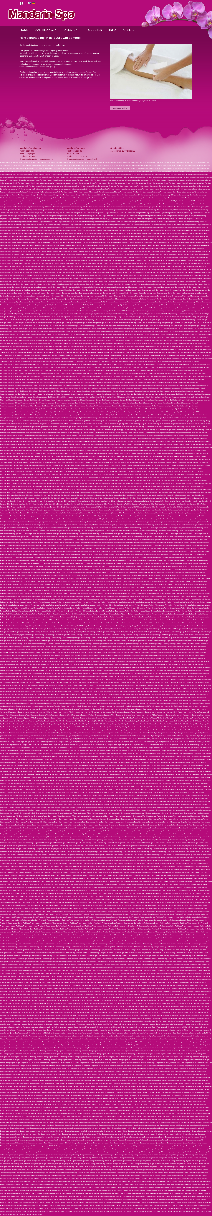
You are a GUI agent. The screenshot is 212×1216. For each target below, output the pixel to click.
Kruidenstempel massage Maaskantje (66, 551)
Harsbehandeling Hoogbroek (24, 492)
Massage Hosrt (39, 641)
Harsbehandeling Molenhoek (127, 498)
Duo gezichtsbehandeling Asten (197, 213)
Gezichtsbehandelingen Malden (57, 397)
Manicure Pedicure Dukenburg (96, 587)
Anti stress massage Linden (80, 189)
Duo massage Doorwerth (16, 281)
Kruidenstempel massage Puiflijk (136, 560)
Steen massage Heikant (18, 837)
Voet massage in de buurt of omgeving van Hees (191, 1003)
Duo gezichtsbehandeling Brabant (27, 221)
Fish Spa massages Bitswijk (167, 317)
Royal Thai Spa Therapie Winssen (134, 774)
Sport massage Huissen (201, 795)
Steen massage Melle (65, 846)
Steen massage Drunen (147, 828)
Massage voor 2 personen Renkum (193, 703)
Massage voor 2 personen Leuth (10, 691)
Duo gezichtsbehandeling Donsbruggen (57, 224)
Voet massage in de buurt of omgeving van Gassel (44, 997)
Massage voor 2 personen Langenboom (160, 688)
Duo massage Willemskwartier (76, 311)
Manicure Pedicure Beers (197, 578)
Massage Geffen (10, 635)
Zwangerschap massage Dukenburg (100, 1119)
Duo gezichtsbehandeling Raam (70, 257)
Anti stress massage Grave (61, 177)
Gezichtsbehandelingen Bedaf (165, 364)
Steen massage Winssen (144, 860)
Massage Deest (202, 629)
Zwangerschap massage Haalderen (88, 1125)
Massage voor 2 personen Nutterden (22, 700)
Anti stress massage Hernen (202, 180)
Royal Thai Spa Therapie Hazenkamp (56, 739)
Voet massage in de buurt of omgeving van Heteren (47, 1012)
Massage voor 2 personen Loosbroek (158, 691)
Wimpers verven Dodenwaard (187, 1068)
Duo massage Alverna (109, 272)
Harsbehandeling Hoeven (8, 492)
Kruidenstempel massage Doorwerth (137, 528)
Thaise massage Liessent (79, 887)
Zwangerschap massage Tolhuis (148, 1155)
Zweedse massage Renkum (96, 1202)
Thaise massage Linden (94, 887)
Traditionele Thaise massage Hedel (188, 929)
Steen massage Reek (163, 851)
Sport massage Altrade (92, 777)
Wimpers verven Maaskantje (170, 1086)
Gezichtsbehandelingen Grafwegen (109, 379)
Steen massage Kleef (139, 840)
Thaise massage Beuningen (152, 866)
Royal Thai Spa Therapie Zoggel (47, 777)
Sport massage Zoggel (113, 819)
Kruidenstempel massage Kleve (95, 545)
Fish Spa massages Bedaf (158, 314)
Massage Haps (150, 635)
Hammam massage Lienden (43, 447)
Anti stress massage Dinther (30, 171)
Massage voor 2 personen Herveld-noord (142, 682)
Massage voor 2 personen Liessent (52, 691)
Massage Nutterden (132, 646)
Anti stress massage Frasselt (90, 174)
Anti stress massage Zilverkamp (16, 213)
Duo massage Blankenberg (185, 275)
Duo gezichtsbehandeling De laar (110, 221)
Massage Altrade (55, 626)
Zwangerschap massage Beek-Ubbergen (79, 1110)
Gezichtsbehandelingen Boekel (32, 370)
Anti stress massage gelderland (143, 174)
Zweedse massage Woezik (158, 1211)
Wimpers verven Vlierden (170, 1101)
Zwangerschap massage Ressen (72, 1152)
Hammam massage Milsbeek (101, 450)
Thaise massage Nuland (90, 893)
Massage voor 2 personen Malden (61, 694)
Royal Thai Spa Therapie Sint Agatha (84, 765)
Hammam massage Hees (26, 438)
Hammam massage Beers (83, 424)
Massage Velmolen (191, 652)
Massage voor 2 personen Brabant (21, 667)
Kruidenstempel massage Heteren (54, 542)
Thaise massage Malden (32, 890)
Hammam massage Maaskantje (202, 447)
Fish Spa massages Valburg (95, 355)
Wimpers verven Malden (204, 1086)
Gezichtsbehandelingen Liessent (66, 394)
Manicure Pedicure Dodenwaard (177, 584)
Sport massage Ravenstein (39, 810)
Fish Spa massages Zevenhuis (115, 361)
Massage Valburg (129, 652)
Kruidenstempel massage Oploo (9, 560)
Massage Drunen (104, 632)
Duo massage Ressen (180, 302)
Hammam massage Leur (10, 447)
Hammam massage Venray (72, 465)
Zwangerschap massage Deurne (117, 1116)
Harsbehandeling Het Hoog (136, 489)
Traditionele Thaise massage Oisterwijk (163, 953)
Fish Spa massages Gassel (74, 325)
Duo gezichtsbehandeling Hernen (85, 236)
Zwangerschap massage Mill (194, 1140)
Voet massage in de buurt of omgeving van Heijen (107, 1006)
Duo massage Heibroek (60, 287)
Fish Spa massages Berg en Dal (60, 317)
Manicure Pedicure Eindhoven (115, 587)
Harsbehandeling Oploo (25, 504)
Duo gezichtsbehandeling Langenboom (140, 242)
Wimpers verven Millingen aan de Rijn (38, 1089)
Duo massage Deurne (148, 278)
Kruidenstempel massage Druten (198, 528)
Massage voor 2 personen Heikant (191, 679)
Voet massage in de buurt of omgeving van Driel (124, 991)
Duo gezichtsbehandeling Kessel (197, 239)
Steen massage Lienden (89, 843)
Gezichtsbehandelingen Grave (150, 379)
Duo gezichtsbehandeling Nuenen (155, 251)
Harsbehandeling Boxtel (34, 477)
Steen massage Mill (78, 846)
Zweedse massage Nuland (190, 1196)
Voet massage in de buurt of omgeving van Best (14, 982)
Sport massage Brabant (66, 783)
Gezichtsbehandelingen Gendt (50, 379)
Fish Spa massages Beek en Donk (192, 314)
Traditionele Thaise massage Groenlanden (46, 929)
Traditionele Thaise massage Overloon (115, 956)
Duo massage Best (114, 275)
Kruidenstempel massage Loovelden (24, 551)
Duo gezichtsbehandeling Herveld (106, 236)
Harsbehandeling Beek (176, 471)
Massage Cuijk (158, 629)
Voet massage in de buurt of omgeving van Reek (31, 1042)
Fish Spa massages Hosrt (152, 334)
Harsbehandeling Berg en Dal (60, 474)
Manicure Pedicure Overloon (178, 611)
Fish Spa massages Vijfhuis (63, 358)
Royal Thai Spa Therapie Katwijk (189, 745)
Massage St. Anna (74, 652)
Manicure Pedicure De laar (92, 584)
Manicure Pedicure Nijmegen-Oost (108, 608)
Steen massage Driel (133, 828)
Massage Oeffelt (156, 646)
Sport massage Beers (61, 780)
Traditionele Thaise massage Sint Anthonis (26, 961)
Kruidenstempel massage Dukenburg (11, 531)
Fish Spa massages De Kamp (122, 320)
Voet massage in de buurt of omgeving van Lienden (80, 1021)
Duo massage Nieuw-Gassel (182, 296)
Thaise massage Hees (108, 878)
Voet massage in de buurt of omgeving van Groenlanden (148, 1000)
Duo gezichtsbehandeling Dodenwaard (32, 224)
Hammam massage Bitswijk (13, 427)
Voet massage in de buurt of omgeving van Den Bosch (106, 988)
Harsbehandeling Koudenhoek (148, 492)
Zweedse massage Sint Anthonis (15, 1205)
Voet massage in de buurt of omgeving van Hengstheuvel (63, 1009)
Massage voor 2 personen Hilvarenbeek (45, 685)
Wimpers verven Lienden (29, 1086)
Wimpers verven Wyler (149, 1104)
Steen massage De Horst (169, 825)
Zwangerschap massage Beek (33, 1110)
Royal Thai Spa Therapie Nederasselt (189, 753)
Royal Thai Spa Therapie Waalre (197, 771)
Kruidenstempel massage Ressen (51, 563)
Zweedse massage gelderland (53, 1178)
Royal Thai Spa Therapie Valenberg (136, 768)
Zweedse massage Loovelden (40, 1193)
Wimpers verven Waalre (7, 1104)
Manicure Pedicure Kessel (145, 599)
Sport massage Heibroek (107, 792)
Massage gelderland (21, 635)
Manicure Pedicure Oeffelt (26, 611)
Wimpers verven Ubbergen (176, 1098)
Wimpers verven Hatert (21, 1077)
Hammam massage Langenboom (188, 444)
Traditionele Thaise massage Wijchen (72, 970)
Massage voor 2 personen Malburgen (39, 694)
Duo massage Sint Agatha (46, 305)
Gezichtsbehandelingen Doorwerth (158, 373)
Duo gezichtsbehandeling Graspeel (71, 230)
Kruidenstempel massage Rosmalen (94, 563)
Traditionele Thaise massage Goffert (163, 926)
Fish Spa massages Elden (188, 323)
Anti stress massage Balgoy (165, 162)
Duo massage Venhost (106, 308)
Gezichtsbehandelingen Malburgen (37, 397)
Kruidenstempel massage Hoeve (120, 542)
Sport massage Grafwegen (106, 789)
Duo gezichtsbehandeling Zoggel (52, 272)
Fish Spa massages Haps (98, 328)
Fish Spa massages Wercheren (166, 358)
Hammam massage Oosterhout (31, 456)
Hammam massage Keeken (43, 444)
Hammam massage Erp (75, 432)
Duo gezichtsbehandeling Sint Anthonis (99, 260)
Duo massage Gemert (13, 284)
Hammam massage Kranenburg (130, 444)
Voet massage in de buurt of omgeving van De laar (44, 988)
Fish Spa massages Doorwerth (82, 323)
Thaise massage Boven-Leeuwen (41, 869)
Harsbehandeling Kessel (102, 492)
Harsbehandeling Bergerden (78, 474)
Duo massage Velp (93, 308)
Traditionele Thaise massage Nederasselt (19, 950)
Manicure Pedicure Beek (139, 578)
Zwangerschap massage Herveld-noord (52, 1131)
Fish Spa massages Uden (78, 355)
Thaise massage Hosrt (35, 884)
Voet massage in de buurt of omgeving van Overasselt (22, 1039)
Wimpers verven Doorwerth (35, 1071)
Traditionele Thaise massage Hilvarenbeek (13, 938)
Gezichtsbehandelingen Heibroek (188, 382)
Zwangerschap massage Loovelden (72, 1140)
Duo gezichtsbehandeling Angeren (155, 213)
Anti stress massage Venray (112, 207)
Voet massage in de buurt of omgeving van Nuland (97, 1033)
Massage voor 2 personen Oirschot (87, 700)
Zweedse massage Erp (179, 1175)
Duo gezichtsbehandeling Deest (130, 221)
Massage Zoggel (25, 658)
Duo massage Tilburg (159, 305)
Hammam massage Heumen (112, 441)
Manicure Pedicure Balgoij (92, 578)
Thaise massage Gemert (79, 875)
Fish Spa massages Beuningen (132, 317)
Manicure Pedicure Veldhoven (46, 620)
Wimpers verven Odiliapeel (81, 1092)
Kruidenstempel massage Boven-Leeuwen (44, 525)
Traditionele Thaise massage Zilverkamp (29, 973)
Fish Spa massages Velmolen (189, 355)
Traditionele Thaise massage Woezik (146, 970)
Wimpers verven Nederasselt (92, 1089)
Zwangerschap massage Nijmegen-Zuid (22, 1146)
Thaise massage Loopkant (140, 887)
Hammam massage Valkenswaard (176, 462)
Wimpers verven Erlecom (156, 1071)
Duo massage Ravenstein (138, 302)
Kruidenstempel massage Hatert (58, 536)
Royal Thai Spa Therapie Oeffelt (43, 759)
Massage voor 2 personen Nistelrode (164, 697)
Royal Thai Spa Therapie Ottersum (185, 759)
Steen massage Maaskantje (18, 846)
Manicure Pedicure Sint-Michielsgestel (25, 617)
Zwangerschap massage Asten (165, 1107)
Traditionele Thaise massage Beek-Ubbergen (161, 911)
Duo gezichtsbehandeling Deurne (173, 221)
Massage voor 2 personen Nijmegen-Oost (114, 697)
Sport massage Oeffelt (43, 807)
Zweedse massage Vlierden (176, 1208)
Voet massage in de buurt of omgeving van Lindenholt (175, 1021)
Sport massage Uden (114, 813)
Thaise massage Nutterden (106, 893)
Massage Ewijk (189, 632)
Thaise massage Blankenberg (200, 866)
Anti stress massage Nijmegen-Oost (52, 195)
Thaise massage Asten (152, 863)
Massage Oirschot (166, 646)
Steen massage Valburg (33, 857)
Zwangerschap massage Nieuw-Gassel (106, 1143)
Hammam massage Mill (59, 450)
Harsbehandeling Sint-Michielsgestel (134, 507)
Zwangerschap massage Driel (40, 1119)
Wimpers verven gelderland (38, 1074)
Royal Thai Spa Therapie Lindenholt (100, 750)
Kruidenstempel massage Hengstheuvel (129, 539)
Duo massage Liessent (137, 293)
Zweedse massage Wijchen (102, 1211)
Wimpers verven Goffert (99, 1074)
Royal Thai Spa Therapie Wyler (174, 774)
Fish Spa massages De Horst (103, 320)
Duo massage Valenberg (18, 308)
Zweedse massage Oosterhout (100, 1199)
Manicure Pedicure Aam (165, 575)
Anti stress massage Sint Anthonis (189, 201)
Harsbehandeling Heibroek (151, 486)
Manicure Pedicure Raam (18, 614)
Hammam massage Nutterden (134, 453)
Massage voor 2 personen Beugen (29, 664)
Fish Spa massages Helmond (121, 331)
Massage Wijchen (134, 655)
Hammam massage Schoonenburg (122, 459)
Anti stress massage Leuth (27, 189)
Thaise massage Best (121, 866)
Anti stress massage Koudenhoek (106, 186)
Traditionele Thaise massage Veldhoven (154, 964)
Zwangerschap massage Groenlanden (43, 1125)
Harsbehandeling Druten (92, 480)
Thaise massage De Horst (103, 869)
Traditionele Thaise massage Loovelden (195, 944)
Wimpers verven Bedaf (177, 1062)
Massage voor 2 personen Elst (13, 673)
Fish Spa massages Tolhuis (43, 355)
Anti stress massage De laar (168, 168)
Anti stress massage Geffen (125, 174)
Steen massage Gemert (131, 831)
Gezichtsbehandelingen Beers (39, 367)
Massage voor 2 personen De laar (105, 667)
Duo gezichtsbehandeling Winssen (137, 269)
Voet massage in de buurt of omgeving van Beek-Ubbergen (65, 979)
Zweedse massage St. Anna (112, 1205)
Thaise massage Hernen (66, 881)
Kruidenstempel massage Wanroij (96, 572)
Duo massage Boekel (199, 275)
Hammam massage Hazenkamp (182, 435)
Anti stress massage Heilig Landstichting (124, 180)
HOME (24, 30)
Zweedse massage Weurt (69, 1211)
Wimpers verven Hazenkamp (37, 1077)
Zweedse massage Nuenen (173, 1196)
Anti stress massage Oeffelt (185, 195)
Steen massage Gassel (86, 831)
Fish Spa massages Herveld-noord (196, 331)
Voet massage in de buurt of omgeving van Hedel (129, 1003)
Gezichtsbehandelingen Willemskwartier (96, 418)
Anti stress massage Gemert (161, 174)
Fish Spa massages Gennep (161, 325)
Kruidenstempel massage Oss (29, 560)
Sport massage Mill (186, 801)
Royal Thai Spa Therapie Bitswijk (170, 724)
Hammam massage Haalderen (131, 435)
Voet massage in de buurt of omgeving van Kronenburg (102, 1018)
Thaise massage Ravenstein (146, 896)
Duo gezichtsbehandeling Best (16, 219)
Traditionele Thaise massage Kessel (197, 938)
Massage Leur (187, 641)
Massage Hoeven (16, 641)
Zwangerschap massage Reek (32, 1152)
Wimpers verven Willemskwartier (101, 1104)
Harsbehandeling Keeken (87, 492)
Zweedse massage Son (96, 1205)
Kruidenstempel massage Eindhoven (34, 531)
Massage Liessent (11, 643)
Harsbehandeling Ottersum (54, 504)
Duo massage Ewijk (151, 281)
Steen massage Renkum (178, 851)
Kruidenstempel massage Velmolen (100, 569)
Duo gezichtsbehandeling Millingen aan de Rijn (95, 248)
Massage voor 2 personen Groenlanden (119, 676)
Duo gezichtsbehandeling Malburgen (11, 248)
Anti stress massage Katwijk (19, 186)
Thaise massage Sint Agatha (67, 899)
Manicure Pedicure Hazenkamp (72, 593)
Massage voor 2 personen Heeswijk (127, 679)
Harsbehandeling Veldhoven (142, 510)
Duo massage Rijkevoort (194, 302)
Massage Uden (118, 652)
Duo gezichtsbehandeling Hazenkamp (11, 233)
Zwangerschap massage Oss (59, 1149)
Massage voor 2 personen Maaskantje (16, 694)
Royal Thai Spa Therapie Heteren (22, 745)
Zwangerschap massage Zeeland (80, 1164)
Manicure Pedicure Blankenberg (142, 581)
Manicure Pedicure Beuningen (90, 581)
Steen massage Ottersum (41, 851)
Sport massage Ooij (88, 807)
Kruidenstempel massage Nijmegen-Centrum (106, 554)
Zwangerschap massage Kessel (111, 1134)
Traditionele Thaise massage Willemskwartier (98, 970)
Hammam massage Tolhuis (87, 462)
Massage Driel (94, 632)
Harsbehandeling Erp (186, 480)
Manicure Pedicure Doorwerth (29, 587)
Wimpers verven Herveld (52, 1080)
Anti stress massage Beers (50, 165)
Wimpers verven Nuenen (33, 1092)
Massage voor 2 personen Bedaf (41, 661)
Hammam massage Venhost (54, 465)
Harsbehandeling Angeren (84, 471)
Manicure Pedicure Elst (147, 587)
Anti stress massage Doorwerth (111, 171)
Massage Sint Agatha (200, 649)
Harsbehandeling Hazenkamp (56, 486)
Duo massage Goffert (54, 284)
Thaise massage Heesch (122, 878)
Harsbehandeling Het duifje (119, 489)
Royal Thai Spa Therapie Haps (16, 739)
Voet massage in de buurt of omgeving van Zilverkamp (183, 1060)
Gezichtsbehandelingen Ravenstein (108, 406)
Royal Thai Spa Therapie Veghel (181, 768)
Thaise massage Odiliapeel (122, 893)
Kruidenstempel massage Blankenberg (186, 522)
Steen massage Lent (48, 843)
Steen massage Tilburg (185, 854)
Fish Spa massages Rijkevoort (24, 352)
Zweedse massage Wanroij (35, 1211)
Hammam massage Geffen (141, 432)
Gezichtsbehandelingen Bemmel (58, 367)
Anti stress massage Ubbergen (137, 204)
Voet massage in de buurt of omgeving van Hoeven (175, 1012)
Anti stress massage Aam (8, 162)
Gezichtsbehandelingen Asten (108, 364)
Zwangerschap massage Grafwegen (191, 1122)
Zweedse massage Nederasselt (9, 1196)
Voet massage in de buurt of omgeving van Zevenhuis (150, 1060)
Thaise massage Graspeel (158, 875)
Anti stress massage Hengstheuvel (182, 180)
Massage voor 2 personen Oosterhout (151, 700)
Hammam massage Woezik (105, 468)
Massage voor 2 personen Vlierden (188, 712)
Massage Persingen (62, 649)
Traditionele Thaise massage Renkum (67, 958)
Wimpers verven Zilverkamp (197, 1104)
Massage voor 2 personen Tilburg (74, 709)
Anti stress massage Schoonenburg (147, 201)
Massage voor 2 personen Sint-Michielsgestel (168, 706)
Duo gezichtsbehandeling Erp (52, 227)
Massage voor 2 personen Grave (97, 676)
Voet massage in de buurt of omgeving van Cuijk (157, 985)
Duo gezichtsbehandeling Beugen (36, 219)
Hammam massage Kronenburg (149, 444)
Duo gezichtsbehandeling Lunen (176, 245)
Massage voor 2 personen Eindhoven (181, 670)
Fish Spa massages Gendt (145, 325)
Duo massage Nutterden (123, 299)
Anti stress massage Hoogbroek (178, 183)
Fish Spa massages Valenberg (113, 355)
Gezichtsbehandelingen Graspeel (130, 379)
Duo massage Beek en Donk (21, 275)
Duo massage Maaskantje (43, 296)
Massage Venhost (5, 655)
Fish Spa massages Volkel (98, 358)
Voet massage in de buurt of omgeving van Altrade (140, 973)
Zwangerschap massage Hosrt (32, 1134)
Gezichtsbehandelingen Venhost (48, 415)
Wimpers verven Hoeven (183, 1080)
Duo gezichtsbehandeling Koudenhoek (47, 242)
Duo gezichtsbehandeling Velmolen (10, 266)
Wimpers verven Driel (50, 1071)
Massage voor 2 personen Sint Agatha (118, 706)
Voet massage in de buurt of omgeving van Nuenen (66, 1033)
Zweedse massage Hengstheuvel (74, 1184)
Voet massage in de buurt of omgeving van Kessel (154, 1015)
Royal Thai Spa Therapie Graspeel (120, 736)
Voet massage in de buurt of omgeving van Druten (185, 991)
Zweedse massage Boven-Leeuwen (197, 1169)
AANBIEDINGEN (46, 30)
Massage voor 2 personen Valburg (157, 709)
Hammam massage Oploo (49, 456)
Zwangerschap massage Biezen (37, 1113)
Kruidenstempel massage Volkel (35, 572)
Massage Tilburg (86, 652)
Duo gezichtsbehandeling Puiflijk (51, 257)
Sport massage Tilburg (70, 813)
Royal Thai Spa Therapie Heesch (138, 739)
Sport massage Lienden (201, 798)
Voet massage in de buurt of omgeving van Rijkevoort (125, 1042)
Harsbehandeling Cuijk (64, 477)
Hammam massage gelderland (158, 432)
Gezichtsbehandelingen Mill (94, 397)
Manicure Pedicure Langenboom (61, 602)
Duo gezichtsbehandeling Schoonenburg (52, 260)
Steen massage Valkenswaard (66, 857)
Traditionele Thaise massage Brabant (99, 917)
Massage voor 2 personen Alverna (102, 658)
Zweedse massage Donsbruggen (10, 1175)
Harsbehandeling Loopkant (147, 495)
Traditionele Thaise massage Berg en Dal (24, 914)
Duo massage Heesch (31, 287)
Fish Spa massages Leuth (187, 337)
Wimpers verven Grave (147, 1074)
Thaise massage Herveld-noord (99, 881)
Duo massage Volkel (175, 308)
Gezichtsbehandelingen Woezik (138, 418)
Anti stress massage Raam (193, 198)
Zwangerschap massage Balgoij (184, 1107)
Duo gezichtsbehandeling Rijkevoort (194, 257)
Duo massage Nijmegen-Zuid (64, 299)
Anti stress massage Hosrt (196, 183)
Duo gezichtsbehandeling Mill (71, 248)
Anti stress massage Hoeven (159, 183)
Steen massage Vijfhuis (187, 857)
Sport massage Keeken (22, 798)
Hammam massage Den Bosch (19, 430)
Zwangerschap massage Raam (183, 1149)
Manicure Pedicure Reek (67, 614)
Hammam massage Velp (38, 465)
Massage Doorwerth (83, 632)
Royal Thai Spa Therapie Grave (140, 736)
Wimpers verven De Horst (77, 1068)
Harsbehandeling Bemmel (43, 474)
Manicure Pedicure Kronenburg (23, 602)
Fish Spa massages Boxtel (53, 320)
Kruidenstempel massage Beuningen (122, 522)
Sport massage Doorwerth (44, 786)
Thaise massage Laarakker (194, 884)
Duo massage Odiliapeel (138, 299)
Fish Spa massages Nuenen (58, 346)
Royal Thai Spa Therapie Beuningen (128, 724)
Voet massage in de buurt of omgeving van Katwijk (92, 1015)
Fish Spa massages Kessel (8, 337)
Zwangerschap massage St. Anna (108, 1155)
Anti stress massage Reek (37, 201)
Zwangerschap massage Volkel (41, 1161)
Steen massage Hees (152, 834)
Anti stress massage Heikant (102, 180)
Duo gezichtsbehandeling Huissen (135, 239)
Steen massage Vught (20, 860)
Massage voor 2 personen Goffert (32, 676)
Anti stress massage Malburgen (17, 192)
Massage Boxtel (138, 629)
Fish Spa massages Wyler (80, 361)
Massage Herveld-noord (140, 638)
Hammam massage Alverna (99, 421)
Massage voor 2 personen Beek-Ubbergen (109, 661)
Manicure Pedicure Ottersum (142, 611)
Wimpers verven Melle (7, 1089)
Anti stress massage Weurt (60, 210)
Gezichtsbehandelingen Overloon (10, 406)
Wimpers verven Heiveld (197, 1077)
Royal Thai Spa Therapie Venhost (57, 771)
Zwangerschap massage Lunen (92, 1140)
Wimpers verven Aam (27, 1062)
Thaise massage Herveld (82, 881)
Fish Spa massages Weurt (184, 358)
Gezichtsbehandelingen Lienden (46, 394)
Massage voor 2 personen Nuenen (185, 697)
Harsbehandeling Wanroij (104, 513)
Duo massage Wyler (120, 311)
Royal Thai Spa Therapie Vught (177, 771)
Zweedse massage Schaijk (167, 1202)
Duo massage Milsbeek (134, 296)
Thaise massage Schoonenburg (48, 899)
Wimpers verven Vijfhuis (155, 1101)
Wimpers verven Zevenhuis (181, 1104)
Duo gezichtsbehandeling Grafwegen (50, 230)
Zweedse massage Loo (193, 1190)
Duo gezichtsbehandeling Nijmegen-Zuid (110, 251)
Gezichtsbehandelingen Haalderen (10, 382)
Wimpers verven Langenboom (182, 1083)
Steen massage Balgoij (37, 822)
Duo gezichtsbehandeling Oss (153, 254)
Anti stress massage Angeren (95, 162)
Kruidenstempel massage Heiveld (85, 539)
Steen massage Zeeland (188, 860)
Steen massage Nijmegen (184, 846)
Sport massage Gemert (48, 789)
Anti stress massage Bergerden (106, 165)
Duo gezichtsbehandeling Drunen (120, 224)
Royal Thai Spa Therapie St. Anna (13, 768)
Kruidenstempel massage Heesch (163, 536)
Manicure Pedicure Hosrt (79, 599)
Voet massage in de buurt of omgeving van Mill (72, 1027)
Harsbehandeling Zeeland (44, 516)
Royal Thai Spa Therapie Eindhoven (26, 733)
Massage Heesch (5, 638)
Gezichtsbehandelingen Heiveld (75, 385)
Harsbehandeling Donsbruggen (28, 480)
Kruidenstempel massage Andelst (193, 516)
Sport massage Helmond (187, 792)
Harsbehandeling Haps (24, 486)
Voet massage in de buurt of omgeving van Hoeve (145, 1012)
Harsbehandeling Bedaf (162, 471)
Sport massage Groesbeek (170, 789)
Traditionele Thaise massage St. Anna (153, 961)
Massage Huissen (49, 641)
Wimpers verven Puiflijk (57, 1095)
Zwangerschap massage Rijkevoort (92, 1152)
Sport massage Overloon (176, 807)
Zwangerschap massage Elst (161, 1119)
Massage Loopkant (54, 643)
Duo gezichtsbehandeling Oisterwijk (71, 254)
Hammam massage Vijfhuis (106, 465)
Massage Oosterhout (199, 646)
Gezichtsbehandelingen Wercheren (15, 418)
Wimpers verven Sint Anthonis (41, 1098)
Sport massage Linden (22, 801)
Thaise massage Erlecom (182, 872)
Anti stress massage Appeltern (114, 162)
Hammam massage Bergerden (138, 424)
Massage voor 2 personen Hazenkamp (22, 679)
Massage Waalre (80, 655)
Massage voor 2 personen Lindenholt (95, 691)
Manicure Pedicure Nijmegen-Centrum (63, 608)
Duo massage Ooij (194, 299)
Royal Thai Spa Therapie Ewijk (123, 733)
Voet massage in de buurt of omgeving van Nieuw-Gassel (34, 1030)
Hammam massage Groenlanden (92, 435)
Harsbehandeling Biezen (142, 474)
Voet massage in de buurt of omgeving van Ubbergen (135, 1048)
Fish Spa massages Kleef (24, 337)
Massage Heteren (178, 638)
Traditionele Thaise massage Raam (184, 956)
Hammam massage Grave (73, 435)
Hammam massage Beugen (171, 424)
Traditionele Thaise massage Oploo (24, 956)
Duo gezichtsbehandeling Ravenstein (111, 257)
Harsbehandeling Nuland (107, 501)
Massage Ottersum (24, 649)
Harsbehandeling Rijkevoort (24, 507)
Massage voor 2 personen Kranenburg (90, 688)
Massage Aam (33, 626)
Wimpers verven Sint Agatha (22, 1098)
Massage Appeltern (99, 626)
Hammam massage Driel (151, 430)
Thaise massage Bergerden (105, 866)
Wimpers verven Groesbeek (181, 1074)
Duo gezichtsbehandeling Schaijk (29, 260)
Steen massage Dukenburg (178, 828)
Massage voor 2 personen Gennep (10, 676)
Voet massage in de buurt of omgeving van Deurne (138, 988)
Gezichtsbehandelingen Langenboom (174, 391)
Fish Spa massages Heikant (61, 331)
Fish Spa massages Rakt (147, 349)
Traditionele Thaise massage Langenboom (156, 941)
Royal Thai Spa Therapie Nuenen (171, 756)
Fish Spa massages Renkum (199, 349)
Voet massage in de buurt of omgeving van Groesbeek (182, 1000)
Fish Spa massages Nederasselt (98, 343)
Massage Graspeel (89, 635)
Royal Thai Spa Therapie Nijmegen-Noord (76, 756)
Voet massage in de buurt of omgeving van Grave (116, 1000)
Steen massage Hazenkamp (107, 834)
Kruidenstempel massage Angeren (10, 519)
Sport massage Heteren (95, 795)
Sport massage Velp (12, 816)
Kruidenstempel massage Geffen (193, 531)
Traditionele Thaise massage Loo (125, 944)
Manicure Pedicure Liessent (141, 602)
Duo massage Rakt (124, 302)
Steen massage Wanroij (49, 860)
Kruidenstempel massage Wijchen (179, 572)
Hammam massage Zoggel (194, 468)
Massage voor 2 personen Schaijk (71, 706)
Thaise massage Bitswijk (183, 866)
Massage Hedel (183, 635)
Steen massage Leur (61, 843)
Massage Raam (83, 649)
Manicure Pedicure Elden (131, 587)
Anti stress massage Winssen (135, 210)
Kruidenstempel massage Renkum (30, 563)
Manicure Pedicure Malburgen (87, 605)
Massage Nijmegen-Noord (53, 646)
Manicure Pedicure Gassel (19, 590)
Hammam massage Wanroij (189, 465)
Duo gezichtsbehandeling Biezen (79, 219)
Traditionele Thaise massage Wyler (168, 970)
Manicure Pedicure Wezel (69, 623)
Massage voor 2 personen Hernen (97, 682)
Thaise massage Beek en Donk (19, 866)
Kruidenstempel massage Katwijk (16, 545)
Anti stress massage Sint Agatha (168, 201)
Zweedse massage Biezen (108, 1169)
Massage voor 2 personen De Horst (62, 667)
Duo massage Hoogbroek (107, 290)
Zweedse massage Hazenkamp (72, 1181)
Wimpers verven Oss (188, 1092)
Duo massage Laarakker (54, 293)
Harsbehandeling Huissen (56, 492)
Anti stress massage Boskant (40, 168)
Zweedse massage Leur (93, 1190)
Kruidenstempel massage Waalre (76, 572)
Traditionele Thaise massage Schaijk (161, 958)
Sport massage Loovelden (97, 801)
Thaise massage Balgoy (182, 863)
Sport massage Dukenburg (102, 786)
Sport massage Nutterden (13, 807)
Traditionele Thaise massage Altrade (116, 908)
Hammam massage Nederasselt (139, 450)
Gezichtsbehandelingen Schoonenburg (52, 409)
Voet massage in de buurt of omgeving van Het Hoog (16, 1012)
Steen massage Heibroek (197, 834)
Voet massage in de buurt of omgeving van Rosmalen (157, 1042)
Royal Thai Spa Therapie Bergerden (67, 724)
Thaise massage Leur (34, 887)
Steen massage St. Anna (170, 854)
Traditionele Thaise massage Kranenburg (81, 941)
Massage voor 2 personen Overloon (46, 703)
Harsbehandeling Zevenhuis (60, 516)
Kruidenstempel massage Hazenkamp (80, 536)
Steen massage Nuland (103, 849)
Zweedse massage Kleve (177, 1187)
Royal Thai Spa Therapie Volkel (158, 771)
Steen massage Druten (162, 828)
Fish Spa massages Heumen (60, 334)
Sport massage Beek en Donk (26, 780)
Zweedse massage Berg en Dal (21, 1169)
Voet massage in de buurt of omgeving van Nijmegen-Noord (140, 1030)
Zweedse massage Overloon (185, 1199)
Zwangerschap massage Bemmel (121, 1110)
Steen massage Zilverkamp (15, 863)
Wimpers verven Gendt (69, 1074)
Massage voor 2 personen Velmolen (63, 712)
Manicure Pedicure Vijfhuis (146, 620)
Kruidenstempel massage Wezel (159, 572)
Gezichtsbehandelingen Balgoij (127, 364)
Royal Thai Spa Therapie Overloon (17, 762)
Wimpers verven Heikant (159, 1077)
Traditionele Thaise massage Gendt (118, 926)
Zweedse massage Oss (133, 1199)
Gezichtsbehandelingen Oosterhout (109, 403)
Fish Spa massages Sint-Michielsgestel (143, 352)
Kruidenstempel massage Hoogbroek (162, 542)
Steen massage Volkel (7, 860)
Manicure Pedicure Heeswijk (155, 593)
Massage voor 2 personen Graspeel (76, 676)
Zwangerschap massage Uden (189, 1155)
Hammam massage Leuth (26, 447)
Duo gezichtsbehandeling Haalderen (160, 230)
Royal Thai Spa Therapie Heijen (200, 739)
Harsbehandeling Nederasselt (146, 498)
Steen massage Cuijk (154, 825)
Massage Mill (147, 643)
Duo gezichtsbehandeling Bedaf (47, 216)
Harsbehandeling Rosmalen (41, 507)
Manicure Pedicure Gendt (86, 590)
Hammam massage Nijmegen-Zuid (60, 453)
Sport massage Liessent (7, 801)
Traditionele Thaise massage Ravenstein (21, 958)
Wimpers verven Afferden (41, 1062)
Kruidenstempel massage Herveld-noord (195, 539)
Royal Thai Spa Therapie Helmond (79, 742)
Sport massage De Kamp (109, 783)
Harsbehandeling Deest (127, 477)
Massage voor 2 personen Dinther (190, 667)
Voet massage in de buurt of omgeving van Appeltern (55, 976)
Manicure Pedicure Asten (76, 578)
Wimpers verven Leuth (14, 1086)
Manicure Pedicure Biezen (107, 581)
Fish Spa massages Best (97, 317)
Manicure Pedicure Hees (122, 593)
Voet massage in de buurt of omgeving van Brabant (127, 985)
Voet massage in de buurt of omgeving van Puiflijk (119, 1039)
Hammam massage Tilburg (70, 462)
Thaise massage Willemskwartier (147, 905)
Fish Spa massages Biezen (150, 317)
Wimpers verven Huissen (21, 1083)
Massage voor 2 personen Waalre (40, 715)
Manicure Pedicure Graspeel (155, 590)
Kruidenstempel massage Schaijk (116, 563)
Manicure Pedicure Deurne (143, 584)
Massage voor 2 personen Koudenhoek (66, 688)
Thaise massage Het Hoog (134, 881)
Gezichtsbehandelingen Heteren (34, 388)
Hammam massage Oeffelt (170, 453)
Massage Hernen (117, 638)
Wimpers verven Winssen (119, 1104)
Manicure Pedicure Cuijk (40, 584)
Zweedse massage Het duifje (147, 1184)
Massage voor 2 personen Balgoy (21, 661)
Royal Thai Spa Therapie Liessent (59, 750)
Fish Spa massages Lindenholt (49, 340)
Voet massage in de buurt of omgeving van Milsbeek (141, 1027)
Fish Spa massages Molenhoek (78, 343)
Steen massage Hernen (104, 837)
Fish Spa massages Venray (29, 358)
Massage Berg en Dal (6, 629)
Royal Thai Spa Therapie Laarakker (149, 747)
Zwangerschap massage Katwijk (71, 1134)
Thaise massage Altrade (75, 863)
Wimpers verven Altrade (57, 1062)
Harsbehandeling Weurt (137, 513)
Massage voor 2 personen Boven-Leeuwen (185, 664)
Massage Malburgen (116, 643)
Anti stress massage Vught (199, 207)
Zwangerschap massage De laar (56, 1116)
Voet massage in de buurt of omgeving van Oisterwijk (45, 1036)
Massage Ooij (189, 646)
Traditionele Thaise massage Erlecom (148, 923)
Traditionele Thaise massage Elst (126, 923)
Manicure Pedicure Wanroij (19, 623)
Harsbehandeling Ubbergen (42, 510)
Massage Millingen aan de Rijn (160, 643)
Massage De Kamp (181, 629)
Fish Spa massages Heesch (202, 328)
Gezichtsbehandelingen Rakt (88, 406)
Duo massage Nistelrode (80, 299)
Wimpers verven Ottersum (202, 1092)
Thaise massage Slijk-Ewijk (145, 899)
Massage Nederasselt (201, 643)
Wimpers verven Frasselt (198, 1071)
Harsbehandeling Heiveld (16, 489)
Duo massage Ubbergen (186, 305)
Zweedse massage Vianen (143, 1208)
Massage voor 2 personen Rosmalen (49, 706)
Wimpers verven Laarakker (164, 1083)
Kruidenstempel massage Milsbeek (198, 551)
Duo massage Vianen (133, 308)
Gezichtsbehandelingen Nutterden (199, 400)
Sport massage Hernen (16, 795)
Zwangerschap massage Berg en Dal (143, 1110)
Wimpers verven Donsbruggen (18, 1071)
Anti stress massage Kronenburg (147, 186)
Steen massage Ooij (195, 849)
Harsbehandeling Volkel (59, 513)
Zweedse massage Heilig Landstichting (17, 1184)
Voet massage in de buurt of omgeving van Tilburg (73, 1048)
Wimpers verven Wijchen (83, 1104)
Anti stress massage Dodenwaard (49, 171)
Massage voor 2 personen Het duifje (165, 682)
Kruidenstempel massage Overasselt (71, 560)
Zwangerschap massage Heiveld (149, 1128)
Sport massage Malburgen (144, 801)
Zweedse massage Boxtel (8, 1172)
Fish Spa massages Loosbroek (102, 340)
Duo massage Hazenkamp (186, 284)
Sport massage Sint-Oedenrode (9, 813)
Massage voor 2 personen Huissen (152, 685)
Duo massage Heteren (34, 290)
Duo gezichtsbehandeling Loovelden (155, 245)
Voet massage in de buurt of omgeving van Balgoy (147, 976)
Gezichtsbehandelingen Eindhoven (51, 376)
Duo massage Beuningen (141, 275)
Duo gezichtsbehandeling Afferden (73, 213)
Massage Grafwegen (77, 635)
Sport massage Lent (161, 798)
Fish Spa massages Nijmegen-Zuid (20, 346)
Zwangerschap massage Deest (75, 1116)
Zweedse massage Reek (80, 1202)
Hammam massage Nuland (116, 453)
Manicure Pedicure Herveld (109, 596)
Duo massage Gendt (27, 284)
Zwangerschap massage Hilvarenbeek (160, 1131)
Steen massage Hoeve (21, 840)
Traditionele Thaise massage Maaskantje (34, 947)
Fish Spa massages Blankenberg (186, 317)
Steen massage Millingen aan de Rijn (96, 846)
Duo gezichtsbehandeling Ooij (92, 254)
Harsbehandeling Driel (62, 480)
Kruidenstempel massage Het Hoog (33, 542)
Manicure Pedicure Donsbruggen (10, 587)
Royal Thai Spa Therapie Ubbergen (74, 768)
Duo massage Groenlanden (113, 284)
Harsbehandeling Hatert (39, 486)
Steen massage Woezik (160, 860)
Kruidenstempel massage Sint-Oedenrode (30, 566)
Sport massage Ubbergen (99, 813)
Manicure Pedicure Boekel (160, 581)
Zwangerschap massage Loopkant (28, 1140)
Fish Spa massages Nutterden (94, 346)
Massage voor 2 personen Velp (84, 712)
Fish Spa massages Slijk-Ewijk (187, 352)
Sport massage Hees (62, 792)
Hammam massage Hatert (164, 435)
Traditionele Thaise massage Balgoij (45, 911)
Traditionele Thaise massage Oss (45, 956)
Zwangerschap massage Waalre (79, 1161)
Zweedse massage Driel (46, 1175)
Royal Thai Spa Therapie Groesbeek (185, 736)
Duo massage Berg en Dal (84, 275)
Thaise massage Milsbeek (98, 890)
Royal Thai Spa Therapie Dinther (43, 730)
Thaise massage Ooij (185, 893)
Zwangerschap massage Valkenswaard (44, 1158)
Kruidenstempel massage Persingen (115, 560)
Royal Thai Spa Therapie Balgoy (105, 721)
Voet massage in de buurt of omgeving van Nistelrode (34, 1033)
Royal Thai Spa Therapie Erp (105, 733)
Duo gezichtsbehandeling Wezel (70, 269)
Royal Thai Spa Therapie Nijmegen (25, 756)
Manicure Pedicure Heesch (139, 593)
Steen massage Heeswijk (182, 834)
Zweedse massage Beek (134, 1167)
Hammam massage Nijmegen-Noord (17, 453)
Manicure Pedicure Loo (192, 602)
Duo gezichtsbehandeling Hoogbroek (94, 239)
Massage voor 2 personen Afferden (60, 658)
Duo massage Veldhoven (65, 308)
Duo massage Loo (178, 293)
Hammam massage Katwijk (26, 444)
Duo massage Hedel (201, 284)
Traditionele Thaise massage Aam (71, 908)
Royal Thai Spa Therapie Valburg (115, 768)
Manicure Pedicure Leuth (108, 602)
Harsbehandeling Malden (43, 498)
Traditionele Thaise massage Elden (105, 923)
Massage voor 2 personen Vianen (146, 712)
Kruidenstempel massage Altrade (152, 516)
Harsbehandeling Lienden (69, 495)
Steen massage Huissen (81, 840)
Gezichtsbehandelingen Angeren (68, 364)
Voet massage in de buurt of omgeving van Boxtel (96, 985)
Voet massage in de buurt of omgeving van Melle (42, 1027)
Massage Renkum (125, 649)
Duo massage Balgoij (178, 272)
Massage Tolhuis (96, 652)
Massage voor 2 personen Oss (192, 700)
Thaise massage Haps (31, 878)
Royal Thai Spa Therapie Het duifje (189, 742)
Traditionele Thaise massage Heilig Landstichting (162, 932)
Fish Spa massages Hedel (151, 328)
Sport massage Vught (111, 816)
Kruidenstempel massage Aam (111, 516)
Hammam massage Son (36, 462)
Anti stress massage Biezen (177, 165)
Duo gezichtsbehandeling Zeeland (198, 269)
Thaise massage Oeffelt (138, 893)
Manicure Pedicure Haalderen (22, 593)
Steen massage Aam (127, 819)
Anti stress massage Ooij (32, 198)
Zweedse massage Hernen (92, 1184)
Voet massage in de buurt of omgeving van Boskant (29, 985)
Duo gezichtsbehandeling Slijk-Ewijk (176, 260)
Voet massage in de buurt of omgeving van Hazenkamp (97, 1003)
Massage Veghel (167, 652)
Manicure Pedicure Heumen (199, 596)
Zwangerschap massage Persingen (143, 1149)
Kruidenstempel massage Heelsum (122, 536)
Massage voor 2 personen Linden (73, 691)
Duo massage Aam (68, 272)
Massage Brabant (148, 629)
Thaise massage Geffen (47, 875)
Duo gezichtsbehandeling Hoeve (52, 239)
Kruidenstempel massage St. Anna (95, 566)
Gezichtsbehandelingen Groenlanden (171, 379)
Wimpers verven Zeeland (164, 1104)
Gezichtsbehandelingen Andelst (48, 364)
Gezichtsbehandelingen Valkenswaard (150, 412)
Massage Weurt (114, 655)
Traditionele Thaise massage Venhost (11, 967)
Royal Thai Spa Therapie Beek (143, 721)
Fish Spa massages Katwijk (186, 334)
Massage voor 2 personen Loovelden (181, 691)
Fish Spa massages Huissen (168, 334)
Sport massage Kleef (49, 798)
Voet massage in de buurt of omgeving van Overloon (55, 1039)
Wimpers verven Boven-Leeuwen (16, 1068)
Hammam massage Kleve (92, 444)
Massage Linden (22, 643)
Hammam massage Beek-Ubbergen (64, 424)
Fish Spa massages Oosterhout (200, 346)
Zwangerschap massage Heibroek (61, 1128)
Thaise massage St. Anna (175, 899)
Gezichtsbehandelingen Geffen (202, 376)
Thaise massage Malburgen (16, 890)
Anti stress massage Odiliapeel (167, 195)
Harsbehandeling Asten (117, 471)
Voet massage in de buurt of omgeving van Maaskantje (156, 1024)
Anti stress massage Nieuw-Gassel (170, 192)
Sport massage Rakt (24, 810)
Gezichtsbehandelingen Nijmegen (19, 400)
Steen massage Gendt (146, 831)
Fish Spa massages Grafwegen (197, 325)
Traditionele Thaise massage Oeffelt (117, 953)
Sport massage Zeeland (66, 819)
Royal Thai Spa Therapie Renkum (160, 762)
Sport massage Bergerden (109, 780)
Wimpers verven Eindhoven (113, 1071)
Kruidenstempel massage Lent (24, 548)
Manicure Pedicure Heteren (182, 596)
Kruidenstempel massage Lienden (82, 548)
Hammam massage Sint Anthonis (163, 459)
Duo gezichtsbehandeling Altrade (94, 213)
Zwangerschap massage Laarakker (33, 1137)
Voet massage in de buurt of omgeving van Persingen (87, 1039)
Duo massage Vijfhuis (147, 308)
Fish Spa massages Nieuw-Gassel (118, 343)
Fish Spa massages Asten (108, 314)
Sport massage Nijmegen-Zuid (157, 804)
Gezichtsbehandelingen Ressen (166, 406)
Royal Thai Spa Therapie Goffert (77, 736)
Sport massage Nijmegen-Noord (119, 804)
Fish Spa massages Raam (131, 349)
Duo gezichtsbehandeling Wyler (178, 269)
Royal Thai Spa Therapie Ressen (180, 762)
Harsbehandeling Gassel (23, 483)
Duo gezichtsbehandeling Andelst (135, 213)
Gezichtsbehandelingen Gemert (31, 379)
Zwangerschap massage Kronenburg (11, 1137)
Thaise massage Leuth (48, 887)
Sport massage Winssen (23, 819)
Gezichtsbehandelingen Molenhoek (161, 397)
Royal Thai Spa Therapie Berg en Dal (45, 724)
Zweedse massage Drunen (62, 1175)
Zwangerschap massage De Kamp (35, 1116)
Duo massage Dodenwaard (177, 278)
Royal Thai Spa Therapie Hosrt (149, 745)
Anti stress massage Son (67, 204)
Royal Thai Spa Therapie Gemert (17, 736)
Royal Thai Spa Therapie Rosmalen (17, 765)
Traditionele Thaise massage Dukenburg (57, 923)
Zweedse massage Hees (123, 1181)
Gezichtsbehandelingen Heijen (9, 385)
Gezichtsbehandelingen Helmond (95, 385)
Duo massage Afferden (81, 272)
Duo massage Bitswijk (169, 275)
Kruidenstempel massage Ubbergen (157, 566)
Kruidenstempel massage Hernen (152, 539)
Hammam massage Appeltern (152, 421)
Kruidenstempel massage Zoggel (148, 575)
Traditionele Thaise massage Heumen (197, 935)
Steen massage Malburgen (36, 846)
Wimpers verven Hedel (53, 1077)
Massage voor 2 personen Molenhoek (172, 694)
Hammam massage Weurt (15, 468)
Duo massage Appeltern (151, 272)
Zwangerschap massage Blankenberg (78, 1113)
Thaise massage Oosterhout (200, 893)
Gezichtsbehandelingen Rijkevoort (187, 406)
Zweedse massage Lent (78, 1190)
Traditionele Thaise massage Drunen (11, 923)
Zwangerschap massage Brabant (186, 1113)
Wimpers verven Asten (133, 1062)
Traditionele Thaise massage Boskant (26, 917)
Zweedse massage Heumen (200, 1184)
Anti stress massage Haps (137, 177)
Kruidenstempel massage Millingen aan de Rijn (173, 551)
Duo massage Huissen (135, 290)
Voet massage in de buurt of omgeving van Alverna (171, 973)
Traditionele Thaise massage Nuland (47, 953)
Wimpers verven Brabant (48, 1068)
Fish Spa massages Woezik (63, 361)
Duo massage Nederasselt (165, 296)
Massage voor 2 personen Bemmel (152, 661)
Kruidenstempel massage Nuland (44, 557)
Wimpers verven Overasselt (8, 1095)
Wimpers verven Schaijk (195, 1095)
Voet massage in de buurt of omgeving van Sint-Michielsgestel (119, 1045)
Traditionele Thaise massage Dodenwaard (97, 920)
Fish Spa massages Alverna (37, 314)
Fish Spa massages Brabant (70, 320)
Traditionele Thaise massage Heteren (174, 935)
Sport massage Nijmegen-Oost (139, 804)
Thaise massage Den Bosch (166, 869)
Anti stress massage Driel (129, 171)
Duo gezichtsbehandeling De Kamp (89, 221)
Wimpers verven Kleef (81, 1083)
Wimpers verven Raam (72, 1095)
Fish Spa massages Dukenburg (151, 323)
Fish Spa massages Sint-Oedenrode (166, 352)
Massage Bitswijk (75, 629)
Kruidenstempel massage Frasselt (152, 531)
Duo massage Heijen (73, 287)
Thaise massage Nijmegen (169, 890)
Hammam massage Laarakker (169, 444)
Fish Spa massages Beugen (113, 317)
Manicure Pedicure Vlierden (163, 620)
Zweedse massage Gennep (103, 1178)
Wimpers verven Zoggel (7, 1107)
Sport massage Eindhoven (118, 786)
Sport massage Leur (174, 798)
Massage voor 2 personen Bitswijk (94, 664)
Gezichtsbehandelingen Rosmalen (10, 409)
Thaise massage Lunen (190, 887)
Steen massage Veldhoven (98, 857)
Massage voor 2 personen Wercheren (83, 715)
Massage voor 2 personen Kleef (24, 688)
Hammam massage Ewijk (90, 432)
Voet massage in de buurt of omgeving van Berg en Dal (161, 979)
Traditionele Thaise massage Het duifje (127, 935)
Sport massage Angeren (136, 777)
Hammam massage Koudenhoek (110, 444)
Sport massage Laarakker (129, 798)
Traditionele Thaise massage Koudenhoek (55, 941)
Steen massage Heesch (167, 834)
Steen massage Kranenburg (186, 840)
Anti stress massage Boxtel (80, 168)
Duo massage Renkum (166, 302)
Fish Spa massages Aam (192, 311)
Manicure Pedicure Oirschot (43, 611)
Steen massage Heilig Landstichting (36, 837)
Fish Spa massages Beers (25, 317)
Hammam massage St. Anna (52, 462)
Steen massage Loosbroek (180, 843)
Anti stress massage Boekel (22, 168)
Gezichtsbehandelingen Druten (9, 376)
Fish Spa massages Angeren (72, 314)
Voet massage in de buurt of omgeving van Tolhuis (103, 1048)
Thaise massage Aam (44, 863)
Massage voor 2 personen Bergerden (199, 661)
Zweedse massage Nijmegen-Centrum (70, 1196)
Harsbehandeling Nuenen (92, 501)
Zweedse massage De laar (92, 1172)
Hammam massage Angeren (133, 421)
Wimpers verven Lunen (155, 1086)
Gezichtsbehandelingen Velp (29, 415)
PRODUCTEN (93, 30)
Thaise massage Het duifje (117, 881)
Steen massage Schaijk (30, 854)
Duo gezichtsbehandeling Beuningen (58, 219)
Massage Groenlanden (112, 635)
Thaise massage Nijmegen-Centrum (188, 890)
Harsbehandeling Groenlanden (184, 483)
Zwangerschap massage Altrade (63, 1107)
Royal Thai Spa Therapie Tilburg (33, 768)
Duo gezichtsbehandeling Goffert (28, 230)
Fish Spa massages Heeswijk (9, 331)
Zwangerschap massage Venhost (148, 1158)
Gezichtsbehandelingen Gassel (182, 376)
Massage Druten (115, 632)
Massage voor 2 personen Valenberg (179, 709)
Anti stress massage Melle (53, 192)
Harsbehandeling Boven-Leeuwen (16, 477)
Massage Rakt (93, 649)
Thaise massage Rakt (130, 896)
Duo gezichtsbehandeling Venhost (51, 266)
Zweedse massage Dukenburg (96, 1175)
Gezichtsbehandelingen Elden (71, 376)
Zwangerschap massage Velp (129, 1158)
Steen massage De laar (200, 825)
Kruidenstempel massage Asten (52, 519)
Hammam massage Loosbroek (147, 447)
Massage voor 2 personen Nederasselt (196, 694)
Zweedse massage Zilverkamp (16, 1214)
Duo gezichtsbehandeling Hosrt (115, 239)
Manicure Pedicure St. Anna (100, 617)
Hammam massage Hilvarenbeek (131, 441)
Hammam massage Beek (24, 424)
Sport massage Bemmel (76, 780)
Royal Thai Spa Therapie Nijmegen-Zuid (126, 756)
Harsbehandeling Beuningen (125, 474)
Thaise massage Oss (21, 896)
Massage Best (31, 629)
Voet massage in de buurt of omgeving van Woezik (57, 1060)
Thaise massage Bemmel (71, 866)
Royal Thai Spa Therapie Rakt (99, 762)
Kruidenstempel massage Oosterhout (191, 557)
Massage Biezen (64, 629)
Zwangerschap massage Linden (174, 1137)
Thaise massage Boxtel (59, 869)
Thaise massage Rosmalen (15, 899)
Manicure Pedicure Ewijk (193, 587)
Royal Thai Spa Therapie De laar (171, 727)
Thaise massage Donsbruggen (42, 872)
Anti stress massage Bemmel (67, 165)
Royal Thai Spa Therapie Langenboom (171, 747)
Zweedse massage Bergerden (40, 1169)
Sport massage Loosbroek (81, 801)
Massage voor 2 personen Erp (53, 673)
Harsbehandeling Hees (103, 486)
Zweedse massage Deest (108, 1172)
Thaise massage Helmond (32, 881)
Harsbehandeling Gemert (71, 483)
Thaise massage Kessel (96, 884)
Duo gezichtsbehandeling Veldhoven (199, 263)
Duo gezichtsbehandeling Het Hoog (173, 236)
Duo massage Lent (85, 293)
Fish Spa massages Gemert (127, 325)
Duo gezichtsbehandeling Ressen (173, 257)
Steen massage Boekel (76, 825)
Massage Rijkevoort (149, 649)
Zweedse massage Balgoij (87, 1167)
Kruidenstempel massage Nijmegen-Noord (133, 554)
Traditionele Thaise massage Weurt (28, 970)
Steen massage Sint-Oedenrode (123, 854)
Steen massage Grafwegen (191, 831)
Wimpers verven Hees (83, 1077)
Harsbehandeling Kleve (132, 492)
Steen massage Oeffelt (150, 849)
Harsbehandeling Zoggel (94, 516)
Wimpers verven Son (115, 1098)
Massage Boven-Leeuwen (124, 629)
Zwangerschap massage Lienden (134, 1137)
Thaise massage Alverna (90, 863)
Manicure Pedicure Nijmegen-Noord (86, 608)
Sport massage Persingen (192, 807)
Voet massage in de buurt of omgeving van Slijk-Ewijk (190, 1045)
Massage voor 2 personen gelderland (156, 673)
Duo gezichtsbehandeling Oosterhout (112, 254)
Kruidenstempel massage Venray (161, 569)
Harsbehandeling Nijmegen (183, 498)
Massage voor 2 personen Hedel (44, 679)
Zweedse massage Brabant (24, 1172)
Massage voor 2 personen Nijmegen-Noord (88, 697)
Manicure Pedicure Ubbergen (151, 617)
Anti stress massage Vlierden (164, 207)
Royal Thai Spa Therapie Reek (140, 762)
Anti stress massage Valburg (171, 204)
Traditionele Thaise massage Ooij (186, 953)
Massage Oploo (5, 649)
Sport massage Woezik (38, 819)
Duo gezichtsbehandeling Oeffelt (29, 254)
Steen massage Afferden (141, 819)
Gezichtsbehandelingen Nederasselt (183, 397)
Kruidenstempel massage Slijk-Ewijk (54, 566)
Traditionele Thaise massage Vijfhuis (79, 967)
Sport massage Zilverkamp (98, 819)
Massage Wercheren (102, 655)
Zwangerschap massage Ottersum (79, 1149)
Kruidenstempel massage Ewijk (132, 531)
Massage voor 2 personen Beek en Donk (83, 661)
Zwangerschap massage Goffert (170, 1122)
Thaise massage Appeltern (137, 863)
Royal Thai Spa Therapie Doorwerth (135, 730)
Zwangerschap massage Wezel (160, 1161)
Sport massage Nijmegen (80, 804)
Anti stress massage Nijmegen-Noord (29, 195)
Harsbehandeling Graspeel (151, 483)
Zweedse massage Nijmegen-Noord (93, 1196)
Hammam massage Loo (112, 447)
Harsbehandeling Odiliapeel (140, 501)
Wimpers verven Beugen (111, 1065)
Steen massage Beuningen (13, 825)
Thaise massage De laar (135, 869)
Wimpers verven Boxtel (33, 1068)
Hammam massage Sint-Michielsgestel (185, 459)
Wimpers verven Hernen (37, 1080)
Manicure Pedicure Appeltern (59, 578)
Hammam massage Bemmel (100, 424)
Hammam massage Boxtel (107, 427)
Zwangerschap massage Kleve (149, 1134)
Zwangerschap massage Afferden (43, 1107)
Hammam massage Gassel (124, 432)
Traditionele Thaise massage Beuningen (117, 914)
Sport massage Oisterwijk (73, 807)
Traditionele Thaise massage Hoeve (37, 938)
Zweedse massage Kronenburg (23, 1190)
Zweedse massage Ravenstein (63, 1202)
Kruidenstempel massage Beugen (100, 522)
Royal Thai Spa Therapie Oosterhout (126, 759)
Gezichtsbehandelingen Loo (125, 394)
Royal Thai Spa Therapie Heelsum (98, 739)
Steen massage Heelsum (138, 834)
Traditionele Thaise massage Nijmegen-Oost (154, 950)
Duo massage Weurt (33, 311)
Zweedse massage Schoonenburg (186, 1202)
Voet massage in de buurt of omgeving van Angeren (23, 976)
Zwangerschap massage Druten (78, 1119)
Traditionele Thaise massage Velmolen (177, 964)
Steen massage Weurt (81, 860)
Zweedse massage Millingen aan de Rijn (162, 1193)
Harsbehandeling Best (94, 474)
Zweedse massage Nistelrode (155, 1196)
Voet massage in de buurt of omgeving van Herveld (127, 1009)
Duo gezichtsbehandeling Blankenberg (121, 219)
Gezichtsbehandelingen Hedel (90, 382)
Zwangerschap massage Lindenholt (195, 1137)
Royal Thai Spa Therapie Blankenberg (191, 724)
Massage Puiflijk (73, 649)
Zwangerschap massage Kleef (131, 1134)
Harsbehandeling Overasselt (71, 504)
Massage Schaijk (173, 649)
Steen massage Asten (22, 822)
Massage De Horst (169, 629)
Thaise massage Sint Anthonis (85, 899)
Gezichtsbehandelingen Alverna (29, 364)
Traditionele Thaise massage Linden (79, 944)
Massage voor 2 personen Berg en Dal (175, 661)
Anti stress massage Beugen (140, 165)
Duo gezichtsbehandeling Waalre (193, 266)
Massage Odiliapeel (144, 646)
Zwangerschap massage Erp (199, 1119)
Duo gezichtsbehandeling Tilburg (28, 263)
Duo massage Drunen (42, 281)
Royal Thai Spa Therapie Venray (77, 771)
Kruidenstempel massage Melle (131, 551)
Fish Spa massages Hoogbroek (134, 334)
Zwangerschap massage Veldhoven (87, 1158)
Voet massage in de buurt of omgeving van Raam (149, 1039)
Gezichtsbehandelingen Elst (89, 376)
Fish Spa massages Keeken (203, 334)
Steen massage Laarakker (16, 843)
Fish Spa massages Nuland (76, 346)
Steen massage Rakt (133, 851)
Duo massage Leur (97, 293)
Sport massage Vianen (55, 816)
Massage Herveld (127, 638)
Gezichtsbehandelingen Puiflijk (51, 406)
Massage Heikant (50, 638)
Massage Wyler (183, 655)
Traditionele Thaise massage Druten (34, 923)
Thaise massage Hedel (78, 878)
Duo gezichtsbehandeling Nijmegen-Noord (59, 251)
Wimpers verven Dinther (171, 1068)
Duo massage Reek (152, 302)
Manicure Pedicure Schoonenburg (172, 614)
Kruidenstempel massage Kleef (76, 545)
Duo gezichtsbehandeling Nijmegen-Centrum (32, 251)
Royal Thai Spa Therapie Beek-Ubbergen (190, 721)
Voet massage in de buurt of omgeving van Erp (160, 994)
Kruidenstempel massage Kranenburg (141, 545)
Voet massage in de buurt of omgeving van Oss (167, 1036)
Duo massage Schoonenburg (29, 305)
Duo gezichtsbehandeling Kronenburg (94, 242)
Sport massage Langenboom (146, 798)
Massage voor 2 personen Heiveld (30, 682)
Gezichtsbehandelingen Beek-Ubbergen (18, 367)
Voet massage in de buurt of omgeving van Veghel (88, 1051)
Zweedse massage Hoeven (45, 1187)
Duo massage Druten (56, 281)
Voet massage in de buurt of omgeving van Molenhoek (173, 1027)
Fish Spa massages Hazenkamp (133, 328)
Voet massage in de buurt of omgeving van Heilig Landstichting (172, 1006)
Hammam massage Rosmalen (86, 459)
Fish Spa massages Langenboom (138, 337)
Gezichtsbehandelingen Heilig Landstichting (52, 385)
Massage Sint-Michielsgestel (23, 652)
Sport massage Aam (64, 777)
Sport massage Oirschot (58, 807)
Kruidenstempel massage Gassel (173, 531)
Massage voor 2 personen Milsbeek (150, 694)
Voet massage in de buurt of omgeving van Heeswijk (44, 1006)
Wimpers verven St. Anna (130, 1098)
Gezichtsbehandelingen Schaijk (30, 409)
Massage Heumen (189, 638)
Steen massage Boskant (91, 825)
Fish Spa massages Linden (31, 340)
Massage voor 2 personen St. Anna (52, 709)
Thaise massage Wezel (114, 905)
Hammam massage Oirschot (186, 453)
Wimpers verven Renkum (131, 1095)
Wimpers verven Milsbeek (57, 1089)
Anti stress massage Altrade (42, 162)
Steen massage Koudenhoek (169, 840)
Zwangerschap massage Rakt (202, 1149)
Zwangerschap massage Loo (9, 1140)
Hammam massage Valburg (138, 462)
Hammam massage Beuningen (189, 424)
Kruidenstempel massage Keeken (36, 545)
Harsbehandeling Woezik (13, 516)
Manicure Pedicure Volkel (179, 620)
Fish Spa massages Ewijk (40, 325)
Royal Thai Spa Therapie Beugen (107, 724)
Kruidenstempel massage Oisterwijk (150, 557)
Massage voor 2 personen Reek (172, 703)
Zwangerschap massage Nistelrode (44, 1146)
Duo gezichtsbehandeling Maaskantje (197, 245)
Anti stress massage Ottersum (101, 198)
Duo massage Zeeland (133, 311)
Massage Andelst (76, 626)
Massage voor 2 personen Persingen (68, 703)
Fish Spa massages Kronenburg (99, 337)
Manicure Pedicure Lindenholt (176, 602)
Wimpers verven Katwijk (37, 1083)
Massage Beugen (41, 629)
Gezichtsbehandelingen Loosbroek (165, 394)
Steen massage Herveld (118, 837)
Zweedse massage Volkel (192, 1208)
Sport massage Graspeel (122, 789)
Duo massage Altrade (95, 272)
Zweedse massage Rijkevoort (131, 1202)
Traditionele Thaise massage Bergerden (49, 914)
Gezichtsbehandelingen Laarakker (152, 391)
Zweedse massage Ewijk (193, 1175)
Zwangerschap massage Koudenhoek (170, 1134)
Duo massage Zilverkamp (163, 311)
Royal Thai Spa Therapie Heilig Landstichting (34, 742)
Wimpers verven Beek (191, 1062)
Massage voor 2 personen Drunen (115, 670)
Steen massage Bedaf (65, 822)
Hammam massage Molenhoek (119, 450)
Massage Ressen (137, 649)
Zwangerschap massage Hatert (127, 1125)
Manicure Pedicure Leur (93, 602)
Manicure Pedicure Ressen (101, 614)
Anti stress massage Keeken (37, 186)
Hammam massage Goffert (19, 435)
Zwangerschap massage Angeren (124, 1107)
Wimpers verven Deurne (155, 1068)
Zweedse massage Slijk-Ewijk (79, 1205)
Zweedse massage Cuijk (40, 1172)
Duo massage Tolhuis (172, 305)
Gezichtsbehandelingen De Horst (153, 370)
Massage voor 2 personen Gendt (199, 673)
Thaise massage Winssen (165, 905)
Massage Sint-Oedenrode (40, 652)
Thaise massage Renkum (176, 896)
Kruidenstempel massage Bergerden (60, 522)
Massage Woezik (173, 655)
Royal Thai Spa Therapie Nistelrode (149, 756)
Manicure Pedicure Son (85, 617)
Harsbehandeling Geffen (39, 483)
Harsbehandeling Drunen (77, 480)
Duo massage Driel (30, 281)
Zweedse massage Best (57, 1169)
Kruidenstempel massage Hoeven (140, 542)
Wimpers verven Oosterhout (158, 1092)
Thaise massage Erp (196, 872)
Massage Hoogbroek (28, 641)
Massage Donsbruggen (70, 632)
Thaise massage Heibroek (155, 878)
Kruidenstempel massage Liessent (103, 548)
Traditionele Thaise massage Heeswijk (67, 932)
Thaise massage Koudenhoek (141, 884)
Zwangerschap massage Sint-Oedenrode (45, 1155)
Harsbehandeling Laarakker (202, 492)
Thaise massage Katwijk (66, 884)
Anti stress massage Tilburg (101, 204)
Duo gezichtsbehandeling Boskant (164, 219)
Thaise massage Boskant (22, 869)
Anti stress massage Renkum (54, 201)
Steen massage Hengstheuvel (87, 837)
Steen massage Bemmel (145, 822)
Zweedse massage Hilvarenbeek (10, 1187)
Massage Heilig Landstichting (65, 638)
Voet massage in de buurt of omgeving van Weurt (107, 1057)
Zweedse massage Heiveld (37, 1184)
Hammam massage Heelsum (9, 438)
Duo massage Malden (73, 296)
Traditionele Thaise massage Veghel (130, 964)
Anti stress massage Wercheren (42, 210)
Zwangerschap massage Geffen (69, 1122)
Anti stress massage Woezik (152, 210)
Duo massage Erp (138, 281)
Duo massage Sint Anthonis (63, 305)
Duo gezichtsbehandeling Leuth (199, 242)
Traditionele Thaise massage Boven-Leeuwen (52, 917)
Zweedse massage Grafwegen (138, 1178)
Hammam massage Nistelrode (81, 453)
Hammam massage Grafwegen (37, 435)
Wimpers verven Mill (20, 1089)
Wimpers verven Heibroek (129, 1077)
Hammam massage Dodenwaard (73, 430)
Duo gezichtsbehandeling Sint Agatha (76, 260)
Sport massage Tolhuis (84, 813)
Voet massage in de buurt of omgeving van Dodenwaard (25, 991)
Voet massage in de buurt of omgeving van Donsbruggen (60, 991)
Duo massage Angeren (137, 272)
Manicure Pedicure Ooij (77, 611)
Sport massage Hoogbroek (173, 795)
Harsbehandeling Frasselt (8, 483)
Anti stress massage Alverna (59, 162)
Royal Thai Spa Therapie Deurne (23, 730)
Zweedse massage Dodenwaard (178, 1172)
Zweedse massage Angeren (36, 1167)
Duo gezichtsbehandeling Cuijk (47, 221)
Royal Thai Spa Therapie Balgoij (85, 721)
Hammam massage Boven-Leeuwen (87, 427)
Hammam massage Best (155, 424)
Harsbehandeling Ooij (204, 501)
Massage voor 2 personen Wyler (25, 718)
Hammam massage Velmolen (22, 465)
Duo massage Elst (113, 281)
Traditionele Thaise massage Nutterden (70, 953)
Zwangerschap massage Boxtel (165, 1113)
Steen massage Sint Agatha (65, 854)
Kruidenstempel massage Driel (158, 528)
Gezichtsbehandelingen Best (121, 367)
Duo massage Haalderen (145, 284)
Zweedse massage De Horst (57, 1172)
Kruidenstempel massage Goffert (94, 534)
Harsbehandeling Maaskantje (9, 498)
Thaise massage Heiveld (16, 881)
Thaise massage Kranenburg (159, 884)
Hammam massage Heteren (94, 441)
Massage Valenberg (141, 652)
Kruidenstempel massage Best (80, 522)
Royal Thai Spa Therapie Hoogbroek (129, 745)
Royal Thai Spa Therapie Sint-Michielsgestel (133, 765)
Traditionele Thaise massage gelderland (73, 926)
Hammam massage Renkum (32, 459)
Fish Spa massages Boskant (13, 320)
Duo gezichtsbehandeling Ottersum (172, 254)
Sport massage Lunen (112, 801)
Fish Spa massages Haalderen (81, 328)
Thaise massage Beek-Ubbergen (39, 866)
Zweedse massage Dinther (160, 1172)
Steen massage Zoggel (31, 863)
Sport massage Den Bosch (154, 783)
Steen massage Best (194, 822)
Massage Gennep (54, 635)
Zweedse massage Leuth (108, 1190)
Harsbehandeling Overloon (89, 504)
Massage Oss (14, 649)
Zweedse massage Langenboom (61, 1190)
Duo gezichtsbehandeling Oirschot (50, 254)
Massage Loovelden (79, 643)
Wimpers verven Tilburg (145, 1098)
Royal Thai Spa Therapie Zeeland (195, 774)
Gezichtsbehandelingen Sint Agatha (75, 409)
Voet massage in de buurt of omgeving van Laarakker (135, 1018)
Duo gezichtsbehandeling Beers (136, 216)
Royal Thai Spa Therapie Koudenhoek (80, 747)
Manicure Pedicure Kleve (176, 599)
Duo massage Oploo (13, 302)
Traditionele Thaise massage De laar (191, 917)
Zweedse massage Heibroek (174, 1181)
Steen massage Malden (51, 846)
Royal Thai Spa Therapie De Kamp (150, 727)
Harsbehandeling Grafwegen (134, 483)
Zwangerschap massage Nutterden (106, 1146)
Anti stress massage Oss (84, 198)
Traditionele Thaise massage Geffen (49, 926)
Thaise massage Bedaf (197, 863)
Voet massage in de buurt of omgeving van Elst (100, 994)
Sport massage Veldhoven (192, 813)
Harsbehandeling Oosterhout (9, 504)
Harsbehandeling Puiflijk (121, 504)
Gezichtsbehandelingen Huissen (176, 388)
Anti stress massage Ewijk (73, 174)
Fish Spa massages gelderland (109, 325)
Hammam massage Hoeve (150, 441)
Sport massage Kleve (62, 798)
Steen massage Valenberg (49, 857)
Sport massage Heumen (110, 795)
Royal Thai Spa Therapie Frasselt (143, 733)
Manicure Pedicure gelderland (53, 590)
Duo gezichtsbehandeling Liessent (28, 245)
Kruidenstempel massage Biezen (143, 522)
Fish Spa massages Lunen (139, 340)
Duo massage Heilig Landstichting (104, 287)
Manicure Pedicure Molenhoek (194, 605)
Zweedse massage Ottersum (149, 1199)
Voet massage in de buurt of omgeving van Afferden (109, 973)
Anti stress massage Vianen (129, 207)
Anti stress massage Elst (24, 174)
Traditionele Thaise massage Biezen (141, 914)
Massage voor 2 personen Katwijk (174, 685)
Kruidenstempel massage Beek (132, 519)
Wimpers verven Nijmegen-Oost (188, 1089)
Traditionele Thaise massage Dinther (73, 920)
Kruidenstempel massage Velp (121, 569)
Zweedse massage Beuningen (90, 1169)
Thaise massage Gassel (32, 875)
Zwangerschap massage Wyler (60, 1164)
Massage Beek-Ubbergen (178, 626)
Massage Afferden (44, 626)
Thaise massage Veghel (94, 902)
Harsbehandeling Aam (7, 471)
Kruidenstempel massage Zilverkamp (126, 575)
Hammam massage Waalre (172, 465)
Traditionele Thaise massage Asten (23, 911)
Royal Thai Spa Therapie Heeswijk (158, 739)
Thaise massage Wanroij (67, 905)
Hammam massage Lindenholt (96, 447)
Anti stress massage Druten (163, 171)
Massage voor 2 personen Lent (182, 688)
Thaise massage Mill (60, 890)
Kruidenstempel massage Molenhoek (11, 554)
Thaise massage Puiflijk (102, 896)
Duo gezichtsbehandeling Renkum (152, 257)
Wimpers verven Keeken (52, 1083)
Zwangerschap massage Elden (142, 1119)
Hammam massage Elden (27, 432)
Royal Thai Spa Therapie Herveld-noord (166, 742)
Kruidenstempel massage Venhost (140, 569)
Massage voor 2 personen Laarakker (137, 688)
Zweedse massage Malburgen (94, 1193)
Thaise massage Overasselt (52, 896)
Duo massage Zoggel (178, 311)
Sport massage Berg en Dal (92, 780)
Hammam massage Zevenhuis (157, 468)
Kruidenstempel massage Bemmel (14, 522)
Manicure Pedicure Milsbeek (176, 605)
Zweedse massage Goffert (120, 1178)
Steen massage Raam (119, 851)
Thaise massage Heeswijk (139, 878)
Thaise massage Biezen (168, 866)
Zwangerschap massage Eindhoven (122, 1119)
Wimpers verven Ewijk (184, 1071)
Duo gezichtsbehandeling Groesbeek (137, 230)
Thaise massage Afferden (59, 863)
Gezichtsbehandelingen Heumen (54, 388)
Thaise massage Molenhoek (115, 890)
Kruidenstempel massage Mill (150, 551)
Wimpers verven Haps (7, 1077)
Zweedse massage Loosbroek (21, 1193)
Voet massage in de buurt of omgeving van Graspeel (85, 1000)
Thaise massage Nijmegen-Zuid (39, 893)
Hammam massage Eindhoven (9, 432)
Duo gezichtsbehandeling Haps (180, 230)
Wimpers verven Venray (125, 1101)
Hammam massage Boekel (50, 427)
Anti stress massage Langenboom (186, 186)
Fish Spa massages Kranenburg (79, 337)
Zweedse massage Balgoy (103, 1167)
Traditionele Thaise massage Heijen (114, 932)
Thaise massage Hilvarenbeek (183, 881)
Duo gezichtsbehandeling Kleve (26, 242)
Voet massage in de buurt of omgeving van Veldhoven (120, 1051)
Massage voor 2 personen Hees (85, 679)
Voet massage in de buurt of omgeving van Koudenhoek (35, 1018)
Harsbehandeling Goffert (117, 483)
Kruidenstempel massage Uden (177, 566)
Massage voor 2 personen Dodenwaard (26, 670)
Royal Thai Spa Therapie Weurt (48, 774)
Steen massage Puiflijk (105, 851)
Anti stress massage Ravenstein (19, 201)
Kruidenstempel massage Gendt (53, 534)
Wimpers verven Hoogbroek (200, 1080)
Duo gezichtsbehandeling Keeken (177, 239)
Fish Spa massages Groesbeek (62, 328)
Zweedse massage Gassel (19, 1178)
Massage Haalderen (139, 635)
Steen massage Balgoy (51, 822)
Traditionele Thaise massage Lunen (11, 947)
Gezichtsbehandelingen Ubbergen (69, 412)
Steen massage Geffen (100, 831)
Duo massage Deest (119, 278)
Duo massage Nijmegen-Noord (27, 299)
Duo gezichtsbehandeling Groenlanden (114, 230)
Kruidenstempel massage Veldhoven (78, 569)
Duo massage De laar (105, 278)
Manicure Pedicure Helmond (54, 596)
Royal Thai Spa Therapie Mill (97, 753)
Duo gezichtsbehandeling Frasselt (91, 227)
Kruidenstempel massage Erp (113, 531)
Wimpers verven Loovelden (139, 1086)
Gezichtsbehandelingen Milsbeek (140, 397)
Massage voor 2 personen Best (9, 664)
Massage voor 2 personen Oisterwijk (109, 700)
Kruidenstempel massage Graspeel (137, 534)
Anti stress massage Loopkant (132, 189)
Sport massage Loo (51, 801)
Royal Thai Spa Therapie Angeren (24, 721)
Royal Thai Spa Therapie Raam (79, 762)
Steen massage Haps (78, 834)
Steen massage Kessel (126, 840)
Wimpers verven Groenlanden (163, 1074)
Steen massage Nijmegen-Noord (16, 849)
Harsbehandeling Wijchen (167, 513)
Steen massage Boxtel (125, 825)
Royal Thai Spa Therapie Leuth (18, 750)
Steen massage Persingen (90, 851)
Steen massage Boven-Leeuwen (109, 825)
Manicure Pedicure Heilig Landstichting (17, 596)
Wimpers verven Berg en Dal (64, 1065)
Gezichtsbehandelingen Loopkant (144, 394)
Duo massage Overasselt (54, 302)
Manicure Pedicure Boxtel (8, 584)
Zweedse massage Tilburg (129, 1205)
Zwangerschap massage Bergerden (165, 1110)
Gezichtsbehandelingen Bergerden (101, 367)
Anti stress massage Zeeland (187, 210)
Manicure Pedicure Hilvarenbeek (10, 599)
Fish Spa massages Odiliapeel (113, 346)
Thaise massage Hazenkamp (62, 878)
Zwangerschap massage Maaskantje (114, 1140)
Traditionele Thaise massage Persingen (140, 956)
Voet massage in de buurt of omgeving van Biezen (109, 982)
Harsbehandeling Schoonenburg (75, 507)
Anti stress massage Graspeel (43, 177)
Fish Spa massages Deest (156, 320)
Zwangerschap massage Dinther (137, 1116)
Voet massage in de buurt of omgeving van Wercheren (75, 1057)
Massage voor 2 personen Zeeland (45, 718)
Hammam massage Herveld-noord (38, 441)
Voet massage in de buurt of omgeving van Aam (78, 973)
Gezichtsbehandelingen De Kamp (174, 370)
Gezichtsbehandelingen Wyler (157, 418)
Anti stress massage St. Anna (84, 204)
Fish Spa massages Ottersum (41, 349)
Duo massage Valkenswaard (35, 308)
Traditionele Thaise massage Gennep (141, 926)
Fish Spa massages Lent (156, 337)
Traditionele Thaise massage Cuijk (121, 917)
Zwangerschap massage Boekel (100, 1113)
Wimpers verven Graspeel (132, 1074)
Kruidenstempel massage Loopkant (185, 548)
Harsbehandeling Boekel (191, 474)
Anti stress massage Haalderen (119, 177)
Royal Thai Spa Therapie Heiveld (58, 742)
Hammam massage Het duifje (58, 441)
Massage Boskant (110, 629)
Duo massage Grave (98, 284)
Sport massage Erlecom (159, 786)
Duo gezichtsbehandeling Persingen (30, 257)
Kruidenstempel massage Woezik (42, 575)
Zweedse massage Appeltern (54, 1167)
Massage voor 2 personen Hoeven (88, 685)
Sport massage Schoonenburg (146, 810)
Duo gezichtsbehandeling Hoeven (73, 239)
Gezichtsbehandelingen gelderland (10, 379)
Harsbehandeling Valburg (73, 510)
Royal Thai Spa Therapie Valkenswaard (159, 768)
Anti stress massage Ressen (72, 201)
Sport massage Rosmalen (114, 810)
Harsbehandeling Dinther (175, 477)
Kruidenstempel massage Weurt (139, 572)
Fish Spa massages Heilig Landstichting (83, 331)
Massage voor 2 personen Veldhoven (41, 712)
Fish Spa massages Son (204, 352)
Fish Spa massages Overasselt (59, 349)
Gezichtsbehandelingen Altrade (9, 364)
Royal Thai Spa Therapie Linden (79, 750)
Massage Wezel (124, 655)
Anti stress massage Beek (198, 162)
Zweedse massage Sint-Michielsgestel (36, 1205)
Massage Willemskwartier (148, 655)
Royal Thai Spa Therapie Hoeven (107, 745)
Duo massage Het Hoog (19, 290)
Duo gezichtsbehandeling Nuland (175, 251)
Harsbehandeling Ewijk (200, 480)
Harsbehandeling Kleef (117, 492)
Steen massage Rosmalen (15, 854)
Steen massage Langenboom (33, 843)
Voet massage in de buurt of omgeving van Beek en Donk (30, 979)
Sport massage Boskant (18, 783)
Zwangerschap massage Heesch (20, 1128)
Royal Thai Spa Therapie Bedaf (124, 721)
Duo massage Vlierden (161, 308)
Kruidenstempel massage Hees (143, 536)
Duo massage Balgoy (191, 272)
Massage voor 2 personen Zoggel (113, 718)
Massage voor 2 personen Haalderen (166, 676)
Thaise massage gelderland (63, 875)
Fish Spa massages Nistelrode (40, 346)
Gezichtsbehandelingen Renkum (147, 406)
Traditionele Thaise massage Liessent (56, 944)
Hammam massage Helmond (171, 438)
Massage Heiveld (79, 638)
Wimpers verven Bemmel (47, 1065)
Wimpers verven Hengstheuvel (20, 1080)
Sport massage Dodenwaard (199, 783)
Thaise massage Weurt (100, 905)
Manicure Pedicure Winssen (125, 623)
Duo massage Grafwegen (69, 284)
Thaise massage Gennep (109, 875)
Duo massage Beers (55, 275)
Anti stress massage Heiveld (144, 180)
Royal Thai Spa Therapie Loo (120, 750)
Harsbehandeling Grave (167, 483)
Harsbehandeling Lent (26, 495)
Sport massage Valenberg (143, 813)
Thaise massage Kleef (110, 884)
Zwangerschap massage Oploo (40, 1149)
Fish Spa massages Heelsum (168, 328)
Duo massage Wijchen (59, 311)
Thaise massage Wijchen (129, 905)
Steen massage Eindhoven (194, 828)
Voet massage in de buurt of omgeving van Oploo (138, 1036)
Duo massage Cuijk (63, 278)
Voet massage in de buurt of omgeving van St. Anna (41, 1048)
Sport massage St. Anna (55, 813)
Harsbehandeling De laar (112, 477)
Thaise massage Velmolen (127, 902)
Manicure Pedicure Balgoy (108, 578)
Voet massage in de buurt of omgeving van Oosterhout (106, 1036)
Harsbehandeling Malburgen (26, 498)
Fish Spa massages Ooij (182, 346)
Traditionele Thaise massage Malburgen (59, 947)
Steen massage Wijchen (109, 860)
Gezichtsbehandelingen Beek (183, 364)
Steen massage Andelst (186, 819)
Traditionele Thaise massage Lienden (33, 944)
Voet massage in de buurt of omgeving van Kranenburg (68, 1018)
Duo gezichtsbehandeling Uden (90, 263)
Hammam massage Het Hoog (77, 441)
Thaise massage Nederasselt (133, 890)
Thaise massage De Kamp (120, 869)
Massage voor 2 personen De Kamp (84, 667)
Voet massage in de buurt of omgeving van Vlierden (127, 1054)
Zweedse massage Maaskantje (74, 1193)
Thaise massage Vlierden (8, 905)
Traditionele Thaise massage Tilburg (176, 961)
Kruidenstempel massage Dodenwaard (66, 528)
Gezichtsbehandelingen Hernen (138, 385)
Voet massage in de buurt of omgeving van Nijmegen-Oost (175, 1030)
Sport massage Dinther (184, 783)
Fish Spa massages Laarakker (118, 337)
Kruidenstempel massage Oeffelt (108, 557)
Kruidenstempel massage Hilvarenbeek (98, 542)
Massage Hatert (160, 635)
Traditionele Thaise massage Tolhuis (198, 961)
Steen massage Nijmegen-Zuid (54, 849)
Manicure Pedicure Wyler (158, 623)
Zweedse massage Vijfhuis (159, 1208)
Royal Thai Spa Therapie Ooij (105, 759)
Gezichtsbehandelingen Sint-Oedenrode (148, 409)
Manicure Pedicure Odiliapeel (9, 611)
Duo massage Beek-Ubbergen (39, 275)
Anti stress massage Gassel (108, 174)
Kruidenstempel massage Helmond (106, 539)
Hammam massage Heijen (95, 438)
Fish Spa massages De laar (140, 320)
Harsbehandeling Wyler (28, 516)
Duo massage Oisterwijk (181, 299)
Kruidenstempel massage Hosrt (183, 542)
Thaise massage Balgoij (167, 863)
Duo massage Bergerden (99, 275)
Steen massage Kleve (153, 840)
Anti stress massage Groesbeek (100, 177)
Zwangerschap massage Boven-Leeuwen (143, 1113)
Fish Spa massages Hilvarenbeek (80, 334)
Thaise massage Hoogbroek (19, 884)
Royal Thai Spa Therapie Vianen (97, 771)
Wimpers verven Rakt (85, 1095)
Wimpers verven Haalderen (198, 1074)
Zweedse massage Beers (192, 1167)
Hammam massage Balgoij (185, 421)
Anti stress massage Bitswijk (194, 165)
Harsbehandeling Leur (39, 495)
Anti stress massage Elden (8, 174)
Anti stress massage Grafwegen (24, 177)
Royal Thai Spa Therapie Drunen (175, 730)
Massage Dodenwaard (41, 632)
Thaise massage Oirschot (153, 893)
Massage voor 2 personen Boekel (140, 664)
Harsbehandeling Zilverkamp (78, 516)
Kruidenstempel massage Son (75, 566)
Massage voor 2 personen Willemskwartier (170, 715)
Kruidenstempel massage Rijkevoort (72, 563)
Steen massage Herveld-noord (135, 837)
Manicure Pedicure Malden (105, 605)
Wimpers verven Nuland (49, 1092)
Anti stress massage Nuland (130, 195)
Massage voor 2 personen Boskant (160, 664)
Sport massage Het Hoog (80, 795)
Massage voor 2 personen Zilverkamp (91, 718)
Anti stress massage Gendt (179, 174)
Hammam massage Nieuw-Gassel (159, 450)
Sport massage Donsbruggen (27, 786)
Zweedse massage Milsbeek (182, 1193)
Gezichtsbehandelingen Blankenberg (11, 370)
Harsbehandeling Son (189, 507)
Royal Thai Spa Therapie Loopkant (140, 750)
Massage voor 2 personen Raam (110, 703)
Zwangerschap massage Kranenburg (194, 1134)
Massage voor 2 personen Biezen (74, 664)
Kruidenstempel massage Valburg (198, 566)
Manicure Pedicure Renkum (83, 614)
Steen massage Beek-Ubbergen (114, 822)
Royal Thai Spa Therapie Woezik (155, 774)
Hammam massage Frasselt (106, 432)
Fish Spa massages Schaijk (60, 352)
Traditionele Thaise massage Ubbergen (12, 964)
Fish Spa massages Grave (24, 328)
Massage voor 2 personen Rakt (130, 703)
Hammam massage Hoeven (166, 441)
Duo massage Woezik (106, 311)
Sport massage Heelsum (48, 792)
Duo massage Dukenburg (71, 281)
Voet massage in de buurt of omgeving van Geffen (74, 997)
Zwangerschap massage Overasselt (101, 1149)
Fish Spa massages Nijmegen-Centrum (160, 343)
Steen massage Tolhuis (200, 854)
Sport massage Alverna (107, 777)
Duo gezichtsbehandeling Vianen (92, 266)
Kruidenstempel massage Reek (9, 563)
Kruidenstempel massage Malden (111, 551)
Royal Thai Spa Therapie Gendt (36, 736)
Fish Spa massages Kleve (41, 337)
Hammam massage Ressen (49, 459)
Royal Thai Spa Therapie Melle (79, 753)
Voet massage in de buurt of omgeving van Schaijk (189, 1042)
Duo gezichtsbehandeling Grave (92, 230)
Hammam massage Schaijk (104, 459)
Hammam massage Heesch (42, 438)
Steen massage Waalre (35, 860)
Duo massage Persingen (84, 302)
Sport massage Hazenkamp (18, 792)
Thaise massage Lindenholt (110, 887)
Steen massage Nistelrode (72, 849)
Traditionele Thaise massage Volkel (124, 967)
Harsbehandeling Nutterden (123, 501)
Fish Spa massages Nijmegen (138, 343)
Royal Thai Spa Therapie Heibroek (180, 739)
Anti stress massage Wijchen (94, 210)
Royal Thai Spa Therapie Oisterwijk (85, 759)
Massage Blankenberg (88, 629)
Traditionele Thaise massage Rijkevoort (113, 958)
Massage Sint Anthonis (7, 652)
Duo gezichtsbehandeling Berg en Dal (178, 216)
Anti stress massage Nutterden (148, 195)
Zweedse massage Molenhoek (201, 1193)
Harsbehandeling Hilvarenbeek (186, 489)
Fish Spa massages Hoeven (115, 334)
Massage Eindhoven (140, 632)
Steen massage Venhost (143, 857)
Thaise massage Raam (116, 896)
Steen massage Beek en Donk (95, 822)
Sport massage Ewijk (185, 786)
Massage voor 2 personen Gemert (178, 673)
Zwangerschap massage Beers (101, 1110)
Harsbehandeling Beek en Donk (193, 471)
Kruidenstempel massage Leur (42, 548)
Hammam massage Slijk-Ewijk (19, 462)
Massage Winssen (161, 655)
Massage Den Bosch (6, 632)
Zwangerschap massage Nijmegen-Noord (179, 1143)
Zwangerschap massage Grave (21, 1125)
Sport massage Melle (173, 801)
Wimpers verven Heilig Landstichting (178, 1077)
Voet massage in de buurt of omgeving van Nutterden (129, 1033)
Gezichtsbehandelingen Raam (70, 406)
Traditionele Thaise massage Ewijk (190, 923)
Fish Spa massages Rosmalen (43, 352)
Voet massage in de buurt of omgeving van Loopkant (28, 1024)
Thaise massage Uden (28, 902)
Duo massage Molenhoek (148, 296)
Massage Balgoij (120, 626)
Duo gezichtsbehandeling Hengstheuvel (63, 236)
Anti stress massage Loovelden (170, 189)
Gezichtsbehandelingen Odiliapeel (10, 403)
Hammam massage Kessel (60, 444)
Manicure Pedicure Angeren (42, 578)
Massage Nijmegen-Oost (68, 646)
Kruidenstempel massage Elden (55, 531)
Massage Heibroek (28, 638)
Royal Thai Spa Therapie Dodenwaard (65, 730)
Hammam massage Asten (169, 421)
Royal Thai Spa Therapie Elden (47, 733)
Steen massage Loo (149, 843)
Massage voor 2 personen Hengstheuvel (75, 682)
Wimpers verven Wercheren (38, 1104)
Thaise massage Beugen (135, 866)
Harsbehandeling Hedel (72, 486)
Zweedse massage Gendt (87, 1178)
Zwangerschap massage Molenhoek (60, 1143)
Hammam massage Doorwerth (134, 430)
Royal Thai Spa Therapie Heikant (10, 742)
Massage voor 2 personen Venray (125, 712)
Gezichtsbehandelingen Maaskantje (15, 397)
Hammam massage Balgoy (202, 421)
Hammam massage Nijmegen (179, 450)
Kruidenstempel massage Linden (124, 548)
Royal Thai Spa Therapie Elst (66, 733)
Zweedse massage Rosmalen (150, 1202)
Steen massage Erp (44, 831)
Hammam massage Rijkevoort (67, 459)
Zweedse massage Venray (126, 1208)
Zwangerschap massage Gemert (111, 1122)
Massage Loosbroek (67, 643)
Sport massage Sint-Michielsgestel (201, 810)
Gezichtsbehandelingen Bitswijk (200, 367)
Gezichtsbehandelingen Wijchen (74, 418)
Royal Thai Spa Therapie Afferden (152, 718)
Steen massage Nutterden (118, 849)
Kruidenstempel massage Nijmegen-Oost (158, 554)
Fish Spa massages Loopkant (83, 340)
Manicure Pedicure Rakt (33, 614)
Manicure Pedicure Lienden (124, 602)
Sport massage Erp (173, 786)
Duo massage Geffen (191, 281)
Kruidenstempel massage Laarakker (187, 545)
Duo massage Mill (99, 296)
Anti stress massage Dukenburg (181, 171)
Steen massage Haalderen (63, 834)
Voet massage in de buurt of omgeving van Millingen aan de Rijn (106, 1027)
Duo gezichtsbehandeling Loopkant (110, 245)
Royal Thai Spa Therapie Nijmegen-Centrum (50, 756)
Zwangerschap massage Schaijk (135, 1152)
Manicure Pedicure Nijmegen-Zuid (129, 608)
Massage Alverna (66, 626)
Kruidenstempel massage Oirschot (128, 557)
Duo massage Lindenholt (164, 293)
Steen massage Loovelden (196, 843)
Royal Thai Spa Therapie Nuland (191, 756)
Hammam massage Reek (15, 459)
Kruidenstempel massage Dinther (44, 528)
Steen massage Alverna (171, 819)
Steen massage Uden (19, 857)
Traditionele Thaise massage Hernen (54, 935)
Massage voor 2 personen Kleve (44, 688)
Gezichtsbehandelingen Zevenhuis (197, 418)
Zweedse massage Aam (162, 1164)
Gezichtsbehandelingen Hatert (49, 382)
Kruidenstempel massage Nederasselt (34, 554)
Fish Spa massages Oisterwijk (166, 346)
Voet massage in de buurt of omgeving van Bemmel (129, 979)
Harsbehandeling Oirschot (172, 501)
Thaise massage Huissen (50, 884)
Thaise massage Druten (105, 872)
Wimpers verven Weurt (54, 1104)
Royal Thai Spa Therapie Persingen (39, 762)
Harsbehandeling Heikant (181, 486)
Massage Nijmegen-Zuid (84, 646)
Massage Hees (205, 635)
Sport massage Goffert (91, 789)
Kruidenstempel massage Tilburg (115, 566)
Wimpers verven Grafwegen (115, 1074)
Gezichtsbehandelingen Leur (8, 394)
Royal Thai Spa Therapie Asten (65, 721)
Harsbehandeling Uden (58, 510)
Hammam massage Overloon (118, 456)
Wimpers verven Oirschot (112, 1092)
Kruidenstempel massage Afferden (131, 516)
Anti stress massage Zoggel (35, 213)
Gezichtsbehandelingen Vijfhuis (106, 415)
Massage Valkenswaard (154, 652)
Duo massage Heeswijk (45, 287)
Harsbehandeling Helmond (32, 489)
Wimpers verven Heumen (135, 1080)
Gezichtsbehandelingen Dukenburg (29, 376)
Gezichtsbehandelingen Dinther (69, 373)
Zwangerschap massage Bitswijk (57, 1113)
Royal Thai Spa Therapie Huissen (169, 745)
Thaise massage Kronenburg (177, 884)
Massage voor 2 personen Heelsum (65, 679)
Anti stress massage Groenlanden (80, 177)
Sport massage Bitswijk (182, 780)
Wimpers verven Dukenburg (95, 1071)
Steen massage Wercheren (65, 860)
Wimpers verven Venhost (109, 1101)
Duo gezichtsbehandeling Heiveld (19, 236)
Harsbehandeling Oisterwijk (189, 501)
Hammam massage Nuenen (98, 453)
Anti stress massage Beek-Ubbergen (30, 165)
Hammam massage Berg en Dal (118, 424)
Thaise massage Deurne (182, 869)
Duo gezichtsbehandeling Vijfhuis (112, 266)
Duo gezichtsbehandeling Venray (71, 266)
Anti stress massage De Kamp (150, 168)
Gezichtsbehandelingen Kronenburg (131, 391)
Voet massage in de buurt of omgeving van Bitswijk (139, 982)
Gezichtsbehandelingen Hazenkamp (69, 382)
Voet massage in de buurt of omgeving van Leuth (50, 1021)
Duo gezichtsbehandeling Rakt (90, 257)
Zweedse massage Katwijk (113, 1187)
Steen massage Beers (131, 822)
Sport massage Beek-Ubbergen (45, 780)
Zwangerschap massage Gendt (130, 1122)
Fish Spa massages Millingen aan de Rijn (37, 343)
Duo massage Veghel (50, 308)
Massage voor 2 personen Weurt (105, 715)
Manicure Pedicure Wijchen (86, 623)
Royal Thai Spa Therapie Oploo (146, 759)
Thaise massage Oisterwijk (170, 893)
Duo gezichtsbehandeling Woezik (158, 269)
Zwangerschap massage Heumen (138, 1131)
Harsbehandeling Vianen (12, 513)
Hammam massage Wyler (122, 468)
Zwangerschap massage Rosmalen (114, 1152)
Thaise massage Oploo (7, 896)
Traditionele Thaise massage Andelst (161, 908)
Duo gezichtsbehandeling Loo (91, 245)
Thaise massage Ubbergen (13, 902)
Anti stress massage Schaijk (128, 201)
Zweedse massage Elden (132, 1175)
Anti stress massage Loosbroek (151, 189)
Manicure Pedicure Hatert (54, 593)
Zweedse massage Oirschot (49, 1199)
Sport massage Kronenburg (112, 798)
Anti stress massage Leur (11, 189)
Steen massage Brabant (140, 825)
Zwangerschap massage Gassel (49, 1122)
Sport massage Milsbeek (12, 804)
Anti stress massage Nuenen (112, 195)
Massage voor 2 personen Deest (126, 667)
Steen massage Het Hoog (169, 837)
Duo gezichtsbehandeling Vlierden (133, 266)
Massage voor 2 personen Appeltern (166, 658)
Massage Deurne (18, 632)
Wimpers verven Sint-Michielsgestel (61, 1098)
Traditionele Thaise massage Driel (197, 920)
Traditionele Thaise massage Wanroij (191, 967)
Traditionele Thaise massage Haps (119, 929)
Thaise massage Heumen (166, 881)
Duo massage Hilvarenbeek (64, 290)
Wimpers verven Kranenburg (129, 1083)
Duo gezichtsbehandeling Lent (161, 242)
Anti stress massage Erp (57, 174)
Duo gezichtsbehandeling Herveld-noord (129, 236)
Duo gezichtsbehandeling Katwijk (156, 239)
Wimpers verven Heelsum (68, 1077)
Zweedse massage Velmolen (77, 1208)
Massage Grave (100, 635)
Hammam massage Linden (78, 447)
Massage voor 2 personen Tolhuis (94, 709)
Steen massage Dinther (49, 828)
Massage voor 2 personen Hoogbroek (110, 685)
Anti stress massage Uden (155, 204)
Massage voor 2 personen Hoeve (68, 685)
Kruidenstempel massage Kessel (57, 545)
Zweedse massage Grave (173, 1178)
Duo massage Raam (112, 302)
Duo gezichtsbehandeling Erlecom (33, 227)
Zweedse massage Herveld (109, 1184)
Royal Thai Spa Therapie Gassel (163, 733)
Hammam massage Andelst (116, 421)
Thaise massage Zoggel (53, 908)
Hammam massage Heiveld (153, 438)
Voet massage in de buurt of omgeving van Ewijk (189, 994)
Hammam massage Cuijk (140, 427)
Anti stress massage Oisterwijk (15, 198)
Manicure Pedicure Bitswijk (124, 581)
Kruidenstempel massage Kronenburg (164, 545)
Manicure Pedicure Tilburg (117, 617)
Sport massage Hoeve (142, 795)
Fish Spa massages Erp (25, 325)
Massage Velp (201, 652)
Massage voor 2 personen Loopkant (136, 691)
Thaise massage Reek (162, 896)
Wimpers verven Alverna (71, 1062)
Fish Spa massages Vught (114, 358)
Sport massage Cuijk (80, 783)
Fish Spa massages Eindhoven (170, 323)
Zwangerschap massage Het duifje (75, 1131)
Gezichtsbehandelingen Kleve (66, 391)
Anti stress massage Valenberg (190, 204)
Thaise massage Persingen (86, 896)
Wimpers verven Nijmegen (128, 1089)
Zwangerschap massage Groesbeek (66, 1125)
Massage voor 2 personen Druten (136, 670)
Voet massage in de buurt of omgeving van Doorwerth (93, 991)
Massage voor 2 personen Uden (136, 709)
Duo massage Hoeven (92, 290)
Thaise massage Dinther (197, 869)
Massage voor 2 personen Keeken (194, 685)
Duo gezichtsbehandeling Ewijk (71, 227)
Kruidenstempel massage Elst (74, 531)
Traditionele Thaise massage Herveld (77, 935)
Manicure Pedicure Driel (46, 587)
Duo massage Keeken (162, 290)
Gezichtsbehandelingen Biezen (180, 367)
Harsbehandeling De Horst (79, 477)
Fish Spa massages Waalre (130, 358)
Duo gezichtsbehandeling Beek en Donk (89, 216)
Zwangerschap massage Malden (157, 1140)
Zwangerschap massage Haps (108, 1125)
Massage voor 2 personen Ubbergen (116, 709)
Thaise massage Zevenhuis (19, 908)
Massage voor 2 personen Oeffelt (66, 700)
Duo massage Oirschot (167, 299)
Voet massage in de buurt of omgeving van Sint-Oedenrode (156, 1045)
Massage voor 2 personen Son (32, 709)
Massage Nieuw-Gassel (7, 646)
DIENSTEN (71, 30)
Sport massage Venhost (26, 816)
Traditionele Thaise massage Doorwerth (175, 920)
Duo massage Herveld (181, 287)
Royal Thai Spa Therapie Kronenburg (126, 747)
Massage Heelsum (194, 635)
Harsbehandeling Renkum (198, 504)
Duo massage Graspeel (84, 284)
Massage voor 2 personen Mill (101, 694)
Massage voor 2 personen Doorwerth (74, 670)
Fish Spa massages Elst (204, 323)
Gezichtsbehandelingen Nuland (179, 400)
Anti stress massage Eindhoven (201, 171)
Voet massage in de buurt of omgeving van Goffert (21, 1000)
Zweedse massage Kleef (162, 1187)
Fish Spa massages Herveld (177, 331)
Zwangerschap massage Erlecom (180, 1119)
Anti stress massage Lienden (44, 189)
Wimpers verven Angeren (102, 1062)
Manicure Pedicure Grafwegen (137, 590)
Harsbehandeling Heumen (169, 489)
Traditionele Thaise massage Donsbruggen (149, 920)
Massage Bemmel (202, 626)
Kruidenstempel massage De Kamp (149, 525)
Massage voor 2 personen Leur (201, 688)
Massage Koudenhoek (113, 641)
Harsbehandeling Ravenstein (166, 504)
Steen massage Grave (13, 834)
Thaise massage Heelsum (93, 878)
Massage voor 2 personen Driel (95, 670)
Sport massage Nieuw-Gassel (63, 804)
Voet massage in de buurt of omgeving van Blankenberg (172, 982)
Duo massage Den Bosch (133, 278)
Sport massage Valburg (128, 813)
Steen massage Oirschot (164, 849)
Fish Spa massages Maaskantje (156, 340)
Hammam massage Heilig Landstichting (133, 438)
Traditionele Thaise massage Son (131, 961)
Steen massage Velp (129, 857)
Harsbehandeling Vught (74, 513)
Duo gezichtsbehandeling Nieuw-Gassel (189, 248)
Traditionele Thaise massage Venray (34, 967)
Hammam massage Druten (184, 430)
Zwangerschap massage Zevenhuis (101, 1164)
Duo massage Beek (6, 275)
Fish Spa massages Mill (18, 343)
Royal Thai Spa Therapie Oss (165, 759)
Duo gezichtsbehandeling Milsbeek (119, 248)
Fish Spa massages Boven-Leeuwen (34, 320)
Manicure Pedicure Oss (126, 611)
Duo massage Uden (200, 305)
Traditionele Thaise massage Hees (22, 932)
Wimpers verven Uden (191, 1098)
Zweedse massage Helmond (54, 1184)
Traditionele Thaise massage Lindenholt (102, 944)
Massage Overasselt (37, 649)
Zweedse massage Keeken (130, 1187)
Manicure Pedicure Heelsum (106, 593)
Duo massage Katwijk (148, 290)
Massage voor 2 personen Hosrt (132, 685)
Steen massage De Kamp (185, 825)
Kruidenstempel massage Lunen (45, 551)
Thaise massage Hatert (45, 878)
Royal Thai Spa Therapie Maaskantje (16, 753)
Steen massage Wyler (173, 860)
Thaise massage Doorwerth (60, 872)
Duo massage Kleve (201, 290)
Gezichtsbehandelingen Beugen (139, 367)
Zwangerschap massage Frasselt (29, 1122)
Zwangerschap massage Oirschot (169, 1146)
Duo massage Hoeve (79, 290)
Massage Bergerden (20, 629)
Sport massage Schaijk (130, 810)
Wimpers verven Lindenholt (76, 1086)
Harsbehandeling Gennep (102, 483)
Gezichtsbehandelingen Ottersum (167, 403)
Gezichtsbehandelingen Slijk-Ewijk (170, 409)
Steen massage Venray (158, 857)
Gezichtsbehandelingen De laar (193, 370)
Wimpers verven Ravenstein (101, 1095)
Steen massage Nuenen (88, 849)
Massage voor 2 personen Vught (20, 715)
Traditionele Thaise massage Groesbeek (72, 929)
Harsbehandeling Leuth (54, 495)
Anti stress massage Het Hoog (67, 183)
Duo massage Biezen (156, 275)
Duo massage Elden (101, 281)
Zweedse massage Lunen (57, 1193)
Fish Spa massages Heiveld (103, 331)
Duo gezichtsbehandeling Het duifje (151, 236)
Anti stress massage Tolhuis (118, 204)
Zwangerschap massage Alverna (84, 1107)
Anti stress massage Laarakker (166, 186)
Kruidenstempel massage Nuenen (23, 557)
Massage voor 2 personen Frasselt (93, 673)
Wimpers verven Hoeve (169, 1080)
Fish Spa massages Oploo (8, 349)
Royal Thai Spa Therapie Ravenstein (119, 762)
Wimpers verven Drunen (65, 1071)
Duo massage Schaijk (13, 305)
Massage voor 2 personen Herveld (118, 682)
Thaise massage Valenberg (59, 902)
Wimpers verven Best (97, 1065)
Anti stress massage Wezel (77, 210)
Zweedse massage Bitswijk (125, 1169)
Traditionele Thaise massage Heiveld (189, 932)
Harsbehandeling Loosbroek (164, 495)
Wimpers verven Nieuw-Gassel (110, 1089)
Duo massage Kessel (176, 290)
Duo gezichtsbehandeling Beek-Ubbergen (113, 216)
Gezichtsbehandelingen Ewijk (144, 376)
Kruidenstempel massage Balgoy (93, 519)
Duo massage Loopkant (191, 293)
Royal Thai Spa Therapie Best (88, 724)
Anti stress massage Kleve (88, 186)
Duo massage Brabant (50, 278)
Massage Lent (178, 641)
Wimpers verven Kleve (95, 1083)
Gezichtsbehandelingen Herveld (158, 385)
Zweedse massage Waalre (18, 1211)
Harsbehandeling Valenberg (90, 510)
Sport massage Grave (136, 789)
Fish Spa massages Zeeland (97, 361)
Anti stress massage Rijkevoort (90, 201)
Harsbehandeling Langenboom (9, 495)
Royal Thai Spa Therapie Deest (190, 727)
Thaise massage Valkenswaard (77, 902)
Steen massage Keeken (111, 840)
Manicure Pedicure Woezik (142, 623)
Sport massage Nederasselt (45, 804)
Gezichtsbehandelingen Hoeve (97, 388)
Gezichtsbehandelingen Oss (147, 403)
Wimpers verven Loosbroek (122, 1086)
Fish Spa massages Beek (174, 314)
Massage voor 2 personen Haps (187, 676)
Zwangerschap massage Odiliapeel (128, 1146)
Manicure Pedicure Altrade (198, 575)
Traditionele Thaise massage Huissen (128, 938)
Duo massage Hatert (171, 284)
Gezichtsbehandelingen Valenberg (128, 412)
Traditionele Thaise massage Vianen (57, 967)
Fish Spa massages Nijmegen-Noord (183, 343)
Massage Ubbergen (108, 652)
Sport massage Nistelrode (175, 804)
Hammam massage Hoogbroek (185, 441)
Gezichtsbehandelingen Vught (164, 415)
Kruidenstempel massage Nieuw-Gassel (58, 554)
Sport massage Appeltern (151, 777)
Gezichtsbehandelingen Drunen (196, 373)
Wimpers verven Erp (170, 1071)
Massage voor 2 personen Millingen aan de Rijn (124, 694)
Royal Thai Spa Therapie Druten (195, 730)
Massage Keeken (71, 641)
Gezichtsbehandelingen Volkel (145, 415)
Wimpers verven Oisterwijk (128, 1092)
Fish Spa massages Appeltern (91, 314)
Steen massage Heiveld (54, 837)
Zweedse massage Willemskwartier (121, 1211)
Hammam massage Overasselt (99, 456)
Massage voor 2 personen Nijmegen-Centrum (61, 697)
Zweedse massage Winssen (141, 1211)
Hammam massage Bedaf (8, 424)
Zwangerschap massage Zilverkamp (123, 1164)
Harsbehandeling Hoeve (203, 489)
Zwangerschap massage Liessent (154, 1137)
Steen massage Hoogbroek (52, 840)
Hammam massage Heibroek (78, 438)
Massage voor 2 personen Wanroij (61, 715)
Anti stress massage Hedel (191, 177)
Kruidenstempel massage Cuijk (108, 525)
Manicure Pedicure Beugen (72, 581)
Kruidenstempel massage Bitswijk (164, 522)
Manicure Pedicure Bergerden (40, 581)
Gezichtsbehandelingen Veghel (171, 412)
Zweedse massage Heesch (139, 1181)
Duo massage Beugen (126, 275)
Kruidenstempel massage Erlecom (94, 531)
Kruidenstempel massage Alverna (173, 516)
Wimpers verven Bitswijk (158, 1065)
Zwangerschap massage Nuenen (66, 1146)
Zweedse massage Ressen (114, 1202)
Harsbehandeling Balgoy (147, 471)
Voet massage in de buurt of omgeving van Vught (188, 1054)
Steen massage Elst (16, 831)
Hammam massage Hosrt (202, 441)
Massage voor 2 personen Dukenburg (158, 670)
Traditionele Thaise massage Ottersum (67, 956)
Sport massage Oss (130, 807)
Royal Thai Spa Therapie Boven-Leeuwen (46, 727)
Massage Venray (16, 655)
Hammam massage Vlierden (123, 465)
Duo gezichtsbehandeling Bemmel (156, 216)
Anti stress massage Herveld (8, 183)
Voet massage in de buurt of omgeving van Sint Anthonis (83, 1045)
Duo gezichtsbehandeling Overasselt (195, 254)
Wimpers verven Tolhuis (160, 1098)
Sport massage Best (123, 780)
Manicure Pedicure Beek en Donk (158, 578)
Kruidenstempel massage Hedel (102, 536)
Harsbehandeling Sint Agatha (94, 507)
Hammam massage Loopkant (129, 447)
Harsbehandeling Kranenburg (167, 492)
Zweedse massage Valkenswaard (23, 1208)
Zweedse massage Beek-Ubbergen (174, 1167)
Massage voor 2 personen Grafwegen (53, 676)
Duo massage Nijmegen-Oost (46, 299)
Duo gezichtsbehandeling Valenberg (132, 263)
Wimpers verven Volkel (185, 1101)
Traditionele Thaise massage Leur (201, 941)
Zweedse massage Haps (39, 1181)
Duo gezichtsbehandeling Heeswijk (115, 233)
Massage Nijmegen (21, 646)
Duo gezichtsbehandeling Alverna (114, 213)
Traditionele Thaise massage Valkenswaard (106, 964)
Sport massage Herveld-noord (47, 795)
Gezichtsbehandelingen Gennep (69, 379)
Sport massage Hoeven (157, 795)
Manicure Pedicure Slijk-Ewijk (68, 617)
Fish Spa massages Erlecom (8, 325)
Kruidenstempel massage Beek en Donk (154, 519)
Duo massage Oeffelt (153, 299)
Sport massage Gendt (62, 789)
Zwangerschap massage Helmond (169, 1128)
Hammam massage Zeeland (138, 468)
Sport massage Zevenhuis (82, 819)
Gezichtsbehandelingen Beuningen (160, 367)
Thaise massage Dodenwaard (23, 872)
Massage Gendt (44, 635)
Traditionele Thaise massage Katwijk (152, 938)
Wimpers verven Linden (60, 1086)
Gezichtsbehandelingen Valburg (107, 412)
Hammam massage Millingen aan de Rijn (79, 450)
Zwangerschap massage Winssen (20, 1164)
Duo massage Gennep (40, 284)
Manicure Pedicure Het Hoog (164, 596)
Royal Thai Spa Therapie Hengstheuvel (101, 742)
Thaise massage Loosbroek (157, 887)
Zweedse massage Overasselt (167, 1199)
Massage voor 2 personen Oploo (172, 700)
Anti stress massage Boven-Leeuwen (60, 168)
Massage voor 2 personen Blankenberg (117, 664)
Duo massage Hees (18, 287)
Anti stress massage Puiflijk (176, 198)
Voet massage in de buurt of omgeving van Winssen (26, 1060)
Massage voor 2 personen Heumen (22, 685)
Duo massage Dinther (161, 278)
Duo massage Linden (150, 293)
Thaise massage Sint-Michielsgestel (106, 899)
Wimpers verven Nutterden (65, 1092)
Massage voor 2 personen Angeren (144, 658)
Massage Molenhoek (188, 643)
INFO (112, 30)
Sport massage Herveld (31, 795)
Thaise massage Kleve (124, 884)
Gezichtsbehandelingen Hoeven (116, 388)
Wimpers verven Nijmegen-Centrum (147, 1089)
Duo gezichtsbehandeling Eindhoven (185, 224)
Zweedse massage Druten (79, 1175)
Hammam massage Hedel (200, 435)
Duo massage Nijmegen (198, 296)
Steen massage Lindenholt (135, 843)
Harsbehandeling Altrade (37, 471)
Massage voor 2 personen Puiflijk (90, 703)
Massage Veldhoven (179, 652)
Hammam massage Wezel (31, 468)
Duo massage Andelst (122, 272)
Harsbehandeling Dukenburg (108, 480)
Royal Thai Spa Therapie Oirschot (64, 759)
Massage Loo (44, 643)
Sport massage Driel (58, 786)
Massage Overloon (49, 649)
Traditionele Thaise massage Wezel (50, 970)
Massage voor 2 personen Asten (187, 658)
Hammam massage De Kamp (175, 427)
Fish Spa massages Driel (99, 323)
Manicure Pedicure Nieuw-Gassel (24, 608)
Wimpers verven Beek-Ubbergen (15, 1065)
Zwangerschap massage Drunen (59, 1119)
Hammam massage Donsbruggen (114, 430)
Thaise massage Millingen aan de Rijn (78, 890)
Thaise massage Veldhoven (110, 902)
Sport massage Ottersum (144, 807)
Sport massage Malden (160, 801)
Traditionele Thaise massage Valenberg (80, 964)
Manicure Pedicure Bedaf (124, 578)
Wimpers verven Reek (116, 1095)
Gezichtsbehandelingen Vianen (87, 415)
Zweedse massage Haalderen (22, 1181)
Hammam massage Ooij (14, 456)
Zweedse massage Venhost (109, 1208)
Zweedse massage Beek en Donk (153, 1167)
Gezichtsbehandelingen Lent (194, 391)
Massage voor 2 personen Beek (61, 661)
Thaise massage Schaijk (31, 899)
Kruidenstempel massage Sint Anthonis (186, 563)
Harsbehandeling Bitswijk (157, 474)
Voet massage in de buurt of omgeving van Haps (35, 1003)
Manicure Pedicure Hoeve (28, 599)
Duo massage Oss (25, 302)
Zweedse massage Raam (30, 1202)
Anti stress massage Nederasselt (150, 192)
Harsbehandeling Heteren (152, 489)
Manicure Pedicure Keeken (129, 599)
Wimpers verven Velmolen (81, 1101)
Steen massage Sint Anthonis (83, 854)
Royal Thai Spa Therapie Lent (193, 747)
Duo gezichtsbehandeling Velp (31, 266)
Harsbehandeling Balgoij (131, 471)
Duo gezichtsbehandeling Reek (132, 257)
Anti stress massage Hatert (154, 177)
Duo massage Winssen (93, 311)
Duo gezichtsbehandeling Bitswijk (99, 219)
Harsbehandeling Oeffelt (157, 501)
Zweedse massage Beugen (72, 1169)
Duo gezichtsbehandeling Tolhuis (49, 263)
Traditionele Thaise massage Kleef (10, 941)
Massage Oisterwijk (178, 646)
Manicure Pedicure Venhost (96, 620)
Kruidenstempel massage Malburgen (89, 551)
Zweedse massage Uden (179, 1205)
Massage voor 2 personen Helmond (51, 682)
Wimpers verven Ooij (143, 1092)
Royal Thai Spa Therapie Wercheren (28, 774)
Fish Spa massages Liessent (14, 340)
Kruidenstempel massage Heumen (75, 542)
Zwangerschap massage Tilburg (128, 1155)
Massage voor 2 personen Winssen (193, 715)
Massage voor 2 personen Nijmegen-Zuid (139, 697)
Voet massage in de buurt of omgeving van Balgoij (117, 976)
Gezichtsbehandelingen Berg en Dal (80, 367)
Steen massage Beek (79, 822)
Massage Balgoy (131, 626)
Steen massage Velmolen (114, 857)
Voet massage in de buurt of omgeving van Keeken (123, 1015)
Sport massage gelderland (33, 789)
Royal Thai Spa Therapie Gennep (57, 736)
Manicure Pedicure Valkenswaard (10, 620)
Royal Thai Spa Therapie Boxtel (69, 727)
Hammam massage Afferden (65, 421)
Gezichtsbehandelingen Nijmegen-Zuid (117, 400)
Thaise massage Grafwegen (141, 875)
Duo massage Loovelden (14, 296)
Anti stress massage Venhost (94, 207)
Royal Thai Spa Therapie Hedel (78, 739)
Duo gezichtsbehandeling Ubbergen (70, 263)
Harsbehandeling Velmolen (159, 510)
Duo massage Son (132, 305)
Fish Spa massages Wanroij (148, 358)
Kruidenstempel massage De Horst (128, 525)
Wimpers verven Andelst (87, 1062)
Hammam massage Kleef (76, 444)
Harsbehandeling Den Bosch (143, 477)
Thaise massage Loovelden (174, 887)
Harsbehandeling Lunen (198, 495)
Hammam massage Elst (42, 432)
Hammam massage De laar (193, 427)
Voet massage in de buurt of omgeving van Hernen (96, 1009)
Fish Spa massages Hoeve (98, 334)
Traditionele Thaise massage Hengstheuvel (29, 935)
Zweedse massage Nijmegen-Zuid (135, 1196)
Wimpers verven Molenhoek (74, 1089)
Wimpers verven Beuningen (127, 1065)
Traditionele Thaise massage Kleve (32, 941)
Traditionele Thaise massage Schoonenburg (186, 958)
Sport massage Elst (146, 786)
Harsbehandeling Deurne (160, 477)
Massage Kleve (101, 641)
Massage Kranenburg (127, 641)
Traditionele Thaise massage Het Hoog (151, 935)
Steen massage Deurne (34, 828)
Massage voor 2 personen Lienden (30, 691)
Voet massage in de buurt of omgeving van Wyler (87, 1060)
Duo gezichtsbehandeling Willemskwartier (113, 269)
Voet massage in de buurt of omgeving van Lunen (124, 1024)
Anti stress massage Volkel (182, 207)
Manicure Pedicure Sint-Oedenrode (48, 617)
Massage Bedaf (141, 626)
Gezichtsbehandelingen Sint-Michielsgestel (122, 409)
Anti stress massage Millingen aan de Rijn (88, 192)
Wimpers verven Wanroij (22, 1104)
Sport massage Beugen (137, 780)
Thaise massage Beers (56, 866)
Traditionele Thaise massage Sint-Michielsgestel (54, 961)
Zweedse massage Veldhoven (59, 1208)
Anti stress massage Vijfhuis (146, 207)
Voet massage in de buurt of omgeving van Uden (166, 1048)
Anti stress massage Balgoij (148, 162)
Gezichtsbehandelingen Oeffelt (30, 403)
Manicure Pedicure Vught (195, 620)
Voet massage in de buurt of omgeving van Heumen (79, 1012)
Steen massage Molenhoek (131, 846)
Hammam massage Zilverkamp (176, 468)
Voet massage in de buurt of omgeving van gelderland (106, 997)
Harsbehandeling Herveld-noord (101, 489)
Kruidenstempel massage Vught (55, 572)
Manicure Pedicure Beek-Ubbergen (179, 578)
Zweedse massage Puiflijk (15, 1202)
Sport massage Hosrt (187, 795)
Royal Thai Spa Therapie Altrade (172, 718)
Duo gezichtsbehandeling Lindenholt (70, 245)
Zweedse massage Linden (159, 1190)
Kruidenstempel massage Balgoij (73, 519)
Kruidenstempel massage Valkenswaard (34, 569)
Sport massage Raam (11, 810)
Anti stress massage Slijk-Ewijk (50, 204)
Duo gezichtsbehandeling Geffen (132, 227)
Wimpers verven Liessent (45, 1086)
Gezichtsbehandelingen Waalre (182, 415)
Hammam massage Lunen (184, 447)
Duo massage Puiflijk (99, 302)
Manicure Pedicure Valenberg (201, 617)
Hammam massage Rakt (186, 456)
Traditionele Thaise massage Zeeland (191, 970)
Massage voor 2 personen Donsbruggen (51, 670)
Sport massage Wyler (52, 819)
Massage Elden (151, 632)
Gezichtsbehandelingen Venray (67, 415)
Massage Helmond (90, 638)
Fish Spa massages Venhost (12, 358)
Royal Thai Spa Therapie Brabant (89, 727)
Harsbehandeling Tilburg (11, 510)
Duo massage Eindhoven (86, 281)
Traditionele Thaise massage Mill (126, 947)
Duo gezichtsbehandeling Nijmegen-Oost (85, 251)
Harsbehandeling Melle (58, 498)
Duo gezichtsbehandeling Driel (100, 224)
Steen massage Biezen (29, 825)
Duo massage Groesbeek (129, 284)
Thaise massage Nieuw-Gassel (151, 890)
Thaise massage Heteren (150, 881)
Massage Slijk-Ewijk (54, 652)
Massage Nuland (120, 646)
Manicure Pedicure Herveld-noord (127, 596)
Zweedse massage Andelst (19, 1167)
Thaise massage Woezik (180, 905)
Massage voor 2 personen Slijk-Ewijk (11, 709)
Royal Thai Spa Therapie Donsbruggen (112, 730)
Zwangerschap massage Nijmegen (129, 1143)
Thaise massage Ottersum (36, 896)
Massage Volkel (59, 655)
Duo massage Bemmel (68, 275)
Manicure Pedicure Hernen (92, 596)
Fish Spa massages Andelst (55, 314)
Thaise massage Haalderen (15, 878)
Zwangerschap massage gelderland (89, 1122)
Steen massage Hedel (123, 834)
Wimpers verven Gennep (83, 1074)
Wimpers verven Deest (124, 1068)
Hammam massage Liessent (60, 447)
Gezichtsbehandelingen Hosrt (157, 388)
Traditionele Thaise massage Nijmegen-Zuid (181, 950)
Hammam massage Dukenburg (202, 430)
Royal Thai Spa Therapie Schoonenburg (61, 765)
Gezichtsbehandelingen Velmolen (10, 415)
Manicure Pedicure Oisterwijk (60, 611)
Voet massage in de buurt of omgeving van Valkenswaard (55, 1051)
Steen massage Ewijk (56, 831)
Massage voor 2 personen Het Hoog (188, 682)
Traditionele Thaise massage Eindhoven (82, 923)
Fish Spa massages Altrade (20, 314)
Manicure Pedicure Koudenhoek (194, 599)
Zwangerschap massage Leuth (114, 1137)
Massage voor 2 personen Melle (81, 694)
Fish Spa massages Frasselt (57, 325)
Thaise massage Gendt (95, 875)
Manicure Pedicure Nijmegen (43, 608)
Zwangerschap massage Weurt (141, 1161)
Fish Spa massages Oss (24, 349)
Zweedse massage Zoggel (34, 1214)
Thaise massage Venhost (156, 902)
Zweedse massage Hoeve (28, 1187)
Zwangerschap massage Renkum (52, 1152)
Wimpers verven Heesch (97, 1077)
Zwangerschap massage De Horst (14, 1116)
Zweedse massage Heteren (183, 1184)
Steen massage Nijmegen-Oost (35, 849)
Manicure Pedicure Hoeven (44, 599)
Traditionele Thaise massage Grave (23, 929)
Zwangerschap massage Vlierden (21, 1161)
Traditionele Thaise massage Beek (110, 911)
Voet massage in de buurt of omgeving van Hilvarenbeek (112, 1012)
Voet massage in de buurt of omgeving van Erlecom (130, 994)
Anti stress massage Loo (115, 189)
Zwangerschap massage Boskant (120, 1113)
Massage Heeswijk (16, 638)
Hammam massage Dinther (55, 430)
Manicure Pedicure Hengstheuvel (73, 596)
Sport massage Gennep (76, 789)
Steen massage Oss (27, 851)
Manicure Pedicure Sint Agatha (192, 614)
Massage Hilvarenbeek (202, 638)
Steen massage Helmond (69, 837)
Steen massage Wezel (95, 860)
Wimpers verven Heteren (119, 1080)
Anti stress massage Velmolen (61, 207)
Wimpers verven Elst (142, 1071)
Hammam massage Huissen (8, 444)
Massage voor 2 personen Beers (132, 661)
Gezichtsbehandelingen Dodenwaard (90, 373)
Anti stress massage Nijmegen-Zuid (73, 195)
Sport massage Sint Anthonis (181, 810)
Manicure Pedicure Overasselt (160, 611)
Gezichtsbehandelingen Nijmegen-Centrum (43, 400)
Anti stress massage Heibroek (68, 180)
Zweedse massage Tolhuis (145, 1205)
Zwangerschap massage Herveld (30, 1131)
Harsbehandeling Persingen (105, 504)
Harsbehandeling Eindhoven (126, 480)
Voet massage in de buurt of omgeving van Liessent (112, 1021)
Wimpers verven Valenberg (13, 1101)
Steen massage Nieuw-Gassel (167, 846)
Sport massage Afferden (78, 777)
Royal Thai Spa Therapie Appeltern (45, 721)
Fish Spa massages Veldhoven (170, 355)
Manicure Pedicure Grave (172, 590)
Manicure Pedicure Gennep (103, 590)
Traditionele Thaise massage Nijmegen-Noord (126, 950)
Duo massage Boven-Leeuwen (20, 278)
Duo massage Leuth (109, 293)
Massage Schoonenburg (185, 649)
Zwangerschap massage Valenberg (21, 1158)
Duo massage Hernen (167, 287)
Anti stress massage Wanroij (23, 210)
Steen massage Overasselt (58, 851)
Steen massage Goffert (175, 831)
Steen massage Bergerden (179, 822)
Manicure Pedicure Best (56, 581)
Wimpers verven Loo (91, 1086)
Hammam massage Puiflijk (154, 456)
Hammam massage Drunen (167, 430)
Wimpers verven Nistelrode (18, 1092)
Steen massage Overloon (74, 851)
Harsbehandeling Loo (132, 495)
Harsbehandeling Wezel (152, 513)
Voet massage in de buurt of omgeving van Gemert (138, 997)
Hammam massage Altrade (82, 421)
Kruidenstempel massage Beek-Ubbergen (179, 519)
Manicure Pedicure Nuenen (166, 608)
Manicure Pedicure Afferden (181, 575)
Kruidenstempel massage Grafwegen (116, 534)
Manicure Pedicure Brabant (24, 584)
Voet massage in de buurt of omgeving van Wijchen (168, 1057)
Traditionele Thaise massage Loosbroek (171, 944)
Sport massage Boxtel (52, 783)
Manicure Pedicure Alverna (8, 578)
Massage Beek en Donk (163, 626)
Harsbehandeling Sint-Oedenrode (155, 507)
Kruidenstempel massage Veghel (57, 569)
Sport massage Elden (133, 786)
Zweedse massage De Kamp (74, 1172)
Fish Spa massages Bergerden (80, 317)
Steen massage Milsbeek (115, 846)
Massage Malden (127, 643)
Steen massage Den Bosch (18, 828)
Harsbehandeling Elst (156, 480)
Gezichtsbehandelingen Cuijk (134, 370)
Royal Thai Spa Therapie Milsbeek (145, 753)
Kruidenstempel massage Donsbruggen (114, 528)
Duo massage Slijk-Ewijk (118, 305)
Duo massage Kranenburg (22, 293)
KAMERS (128, 30)
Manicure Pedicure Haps (39, 593)
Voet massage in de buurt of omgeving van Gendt (168, 997)
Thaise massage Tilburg (190, 899)
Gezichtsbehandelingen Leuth (27, 394)
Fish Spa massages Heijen (45, 331)
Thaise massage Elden (154, 872)
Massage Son (65, 652)
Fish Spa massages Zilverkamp (134, 361)
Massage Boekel (100, 629)
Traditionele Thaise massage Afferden (93, 908)
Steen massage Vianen (173, 857)
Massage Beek (150, 626)
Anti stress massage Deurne (13, 171)
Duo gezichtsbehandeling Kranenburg (71, 242)
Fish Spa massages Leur (171, 337)
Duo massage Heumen (48, 290)
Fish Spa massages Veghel (152, 355)
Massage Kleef (92, 641)
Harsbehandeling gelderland (55, 483)
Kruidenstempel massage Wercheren (118, 572)
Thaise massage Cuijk (88, 869)
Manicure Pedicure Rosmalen (136, 614)
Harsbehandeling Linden (100, 495)
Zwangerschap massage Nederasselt (83, 1143)
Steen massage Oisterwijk (180, 849)
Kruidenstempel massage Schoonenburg (138, 563)
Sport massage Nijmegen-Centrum (98, 804)
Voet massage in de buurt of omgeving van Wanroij (43, 1057)
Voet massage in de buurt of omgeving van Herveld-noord (160, 1009)
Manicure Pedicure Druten (78, 587)
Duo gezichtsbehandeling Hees (74, 233)
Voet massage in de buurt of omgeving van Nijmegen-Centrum (102, 1030)
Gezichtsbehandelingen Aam (170, 361)
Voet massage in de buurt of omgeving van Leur (20, 1021)
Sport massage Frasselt (199, 786)
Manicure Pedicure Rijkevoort (118, 614)
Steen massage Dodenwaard (65, 828)
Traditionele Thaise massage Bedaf (89, 911)
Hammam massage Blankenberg (32, 427)
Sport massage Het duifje (64, 795)
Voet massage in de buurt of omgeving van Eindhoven (39, 994)
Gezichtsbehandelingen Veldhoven (191, 412)
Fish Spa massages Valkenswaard (133, 355)
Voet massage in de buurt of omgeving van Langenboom (169, 1018)
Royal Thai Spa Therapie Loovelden (184, 750)
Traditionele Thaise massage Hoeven (59, 938)
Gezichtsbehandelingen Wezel (55, 418)
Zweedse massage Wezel (85, 1211)
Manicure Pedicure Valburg (184, 617)
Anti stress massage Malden (35, 192)
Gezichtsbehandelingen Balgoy (146, 364)
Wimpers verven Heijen (145, 1077)
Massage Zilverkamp (13, 658)
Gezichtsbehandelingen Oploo (129, 403)
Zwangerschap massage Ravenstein (11, 1152)
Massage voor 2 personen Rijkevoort (27, 706)
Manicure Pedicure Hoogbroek (62, 599)
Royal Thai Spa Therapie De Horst (129, 727)
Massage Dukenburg (126, 632)
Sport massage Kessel (36, 798)
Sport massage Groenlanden (152, 789)
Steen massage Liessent (104, 843)
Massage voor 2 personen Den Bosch (147, 667)
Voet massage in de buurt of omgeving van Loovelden (93, 1024)
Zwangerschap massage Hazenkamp (148, 1125)
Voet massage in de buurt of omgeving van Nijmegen (68, 1030)
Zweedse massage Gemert (71, 1178)
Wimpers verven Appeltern (118, 1062)
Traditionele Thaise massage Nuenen (24, 953)
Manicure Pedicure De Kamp (74, 584)
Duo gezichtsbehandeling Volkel (153, 266)
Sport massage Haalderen (186, 789)
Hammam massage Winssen (88, 468)
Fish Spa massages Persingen (97, 349)
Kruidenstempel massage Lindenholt (145, 548)
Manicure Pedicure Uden (167, 617)
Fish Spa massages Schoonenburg (80, 352)
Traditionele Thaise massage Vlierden (102, 967)
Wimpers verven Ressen (147, 1095)
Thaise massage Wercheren (83, 905)
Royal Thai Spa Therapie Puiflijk (60, 762)
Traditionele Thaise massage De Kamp (167, 917)
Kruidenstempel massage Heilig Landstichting (60, 539)
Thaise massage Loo (125, 887)
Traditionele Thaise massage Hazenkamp (165, 929)
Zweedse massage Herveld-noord (128, 1184)
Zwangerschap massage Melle (176, 1140)
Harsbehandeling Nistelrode (75, 501)
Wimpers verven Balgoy (163, 1062)
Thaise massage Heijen (170, 878)
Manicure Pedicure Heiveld (37, 596)
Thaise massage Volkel (23, 905)
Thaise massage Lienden (63, 887)
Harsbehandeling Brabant (49, 477)
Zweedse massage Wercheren (52, 1211)
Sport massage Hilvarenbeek (126, 795)
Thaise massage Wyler (196, 905)
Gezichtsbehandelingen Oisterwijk (70, 403)
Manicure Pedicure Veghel (29, 620)
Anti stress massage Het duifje (49, 183)
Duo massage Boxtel (37, 278)
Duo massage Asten (165, 272)
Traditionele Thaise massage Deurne (50, 920)
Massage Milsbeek (175, 643)
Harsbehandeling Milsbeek (111, 498)
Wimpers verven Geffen (22, 1074)
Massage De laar (192, 629)
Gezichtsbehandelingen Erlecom (108, 376)
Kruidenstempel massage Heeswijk (184, 536)
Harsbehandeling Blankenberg (174, 474)
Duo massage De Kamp (91, 278)
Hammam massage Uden (121, 462)
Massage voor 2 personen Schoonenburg (94, 706)
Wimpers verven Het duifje (87, 1080)
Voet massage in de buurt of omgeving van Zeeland (118, 1060)
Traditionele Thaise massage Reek (44, 958)
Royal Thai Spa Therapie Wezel (68, 774)
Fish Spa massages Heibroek (27, 331)
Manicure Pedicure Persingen (196, 611)
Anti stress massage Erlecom (41, 174)
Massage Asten (110, 626)
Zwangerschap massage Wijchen (181, 1161)
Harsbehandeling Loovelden (182, 495)
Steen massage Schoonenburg (47, 854)
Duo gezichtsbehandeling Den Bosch (151, 221)
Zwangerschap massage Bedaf (14, 1110)
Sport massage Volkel (98, 816)
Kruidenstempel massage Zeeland (82, 575)
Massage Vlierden (48, 655)
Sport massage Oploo (117, 807)
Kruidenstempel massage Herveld (172, 539)
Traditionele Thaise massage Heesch (44, 932)
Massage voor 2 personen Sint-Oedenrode (195, 706)
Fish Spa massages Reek (182, 349)
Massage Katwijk (61, 641)
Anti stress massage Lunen (189, 189)
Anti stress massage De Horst (132, 168)
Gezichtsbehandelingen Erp (126, 376)
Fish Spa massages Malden (194, 340)
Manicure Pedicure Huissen (95, 599)
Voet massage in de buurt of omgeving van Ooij (75, 1036)
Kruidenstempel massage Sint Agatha (162, 563)
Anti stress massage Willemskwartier (114, 210)
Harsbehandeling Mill (72, 498)
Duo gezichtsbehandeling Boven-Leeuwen (187, 219)
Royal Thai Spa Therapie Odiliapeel (23, 759)
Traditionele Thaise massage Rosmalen (138, 958)
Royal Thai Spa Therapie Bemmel (23, 724)
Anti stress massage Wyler (170, 210)
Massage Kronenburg (140, 641)
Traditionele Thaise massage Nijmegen (71, 950)
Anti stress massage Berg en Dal (86, 165)
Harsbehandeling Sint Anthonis (113, 507)
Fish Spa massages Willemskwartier (26, 361)
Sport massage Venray (41, 816)
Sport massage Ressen (83, 810)
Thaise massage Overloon (69, 896)
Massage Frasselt (199, 632)
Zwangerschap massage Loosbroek (50, 1140)
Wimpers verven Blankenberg (175, 1065)
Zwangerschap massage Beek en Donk (55, 1110)
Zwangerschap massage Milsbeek (38, 1143)
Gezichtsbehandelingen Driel (177, 373)
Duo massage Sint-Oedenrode (101, 305)
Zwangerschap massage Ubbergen (168, 1155)
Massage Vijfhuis (38, 655)
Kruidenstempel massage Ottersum (49, 560)
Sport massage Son (42, 813)
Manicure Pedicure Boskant (177, 581)
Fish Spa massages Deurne (192, 320)
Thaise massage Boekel (7, 869)
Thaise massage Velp (142, 902)
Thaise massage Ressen (192, 896)
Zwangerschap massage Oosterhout (20, 1149)
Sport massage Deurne (169, 783)
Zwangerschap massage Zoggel (144, 1164)
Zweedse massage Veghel (41, 1208)
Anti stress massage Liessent (62, 189)
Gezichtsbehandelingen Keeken (9, 391)
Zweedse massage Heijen (191, 1181)
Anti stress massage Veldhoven (41, 207)
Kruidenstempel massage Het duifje (11, 542)
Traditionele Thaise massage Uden (34, 964)
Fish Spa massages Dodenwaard (22, 323)
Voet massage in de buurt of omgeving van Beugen (44, 982)
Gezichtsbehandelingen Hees (128, 382)
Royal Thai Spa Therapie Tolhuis (53, 768)
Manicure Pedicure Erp (178, 587)
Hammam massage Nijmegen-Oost (38, 453)
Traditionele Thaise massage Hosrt (106, 938)
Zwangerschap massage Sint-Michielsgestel (19, 1155)
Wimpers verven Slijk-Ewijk (100, 1098)
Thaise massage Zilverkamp (37, 908)
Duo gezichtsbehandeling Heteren (195, 236)
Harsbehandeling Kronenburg (185, 492)
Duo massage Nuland (109, 299)
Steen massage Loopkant (163, 843)
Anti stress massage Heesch (30, 180)
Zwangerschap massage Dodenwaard (159, 1116)
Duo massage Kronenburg (38, 293)
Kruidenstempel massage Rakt (176, 560)
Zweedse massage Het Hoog (165, 1184)
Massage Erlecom (170, 632)
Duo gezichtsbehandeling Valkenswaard (155, 263)
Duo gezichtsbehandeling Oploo (133, 254)
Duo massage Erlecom (126, 281)
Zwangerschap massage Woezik (41, 1164)
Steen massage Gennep (160, 831)
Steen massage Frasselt (71, 831)
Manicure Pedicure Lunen (51, 605)
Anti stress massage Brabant (97, 168)
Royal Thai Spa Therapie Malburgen (38, 753)
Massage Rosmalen (161, 649)
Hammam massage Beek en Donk (42, 424)
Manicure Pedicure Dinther (159, 584)
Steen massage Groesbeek (46, 834)
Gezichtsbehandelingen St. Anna (10, 412)
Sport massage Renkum (68, 810)
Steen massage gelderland (116, 831)
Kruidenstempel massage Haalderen (18, 536)
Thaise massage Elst (167, 872)
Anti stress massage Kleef (71, 186)
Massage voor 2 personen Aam (40, 658)
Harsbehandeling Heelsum (88, 486)
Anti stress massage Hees (14, 180)
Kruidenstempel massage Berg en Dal (36, 522)
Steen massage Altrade (156, 819)
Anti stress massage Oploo (68, 198)
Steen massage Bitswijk (44, 825)
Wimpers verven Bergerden (82, 1065)
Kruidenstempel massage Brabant (88, 525)
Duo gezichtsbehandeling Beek (66, 216)
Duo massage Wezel (46, 311)
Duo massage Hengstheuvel (152, 287)
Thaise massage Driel (75, 872)
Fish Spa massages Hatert (115, 328)
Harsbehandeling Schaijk (57, 507)
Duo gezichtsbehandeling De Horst (67, 221)
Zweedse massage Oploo (117, 1199)
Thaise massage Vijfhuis (202, 902)
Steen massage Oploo (14, 851)
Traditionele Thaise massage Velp (200, 964)
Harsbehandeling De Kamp (96, 477)
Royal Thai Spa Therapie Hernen (124, 742)
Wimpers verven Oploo (174, 1092)
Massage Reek (115, 649)
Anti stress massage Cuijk (114, 168)
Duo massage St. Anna (145, 305)
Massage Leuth (197, 641)
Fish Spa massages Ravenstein (164, 349)
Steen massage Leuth (74, 843)
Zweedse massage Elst (147, 1175)
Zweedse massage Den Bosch (125, 1172)
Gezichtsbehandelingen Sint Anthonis (98, 409)
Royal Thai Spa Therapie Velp (38, 771)
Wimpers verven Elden (128, 1071)
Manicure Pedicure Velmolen (64, 620)
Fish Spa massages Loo (66, 340)
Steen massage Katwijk (96, 840)
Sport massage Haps (201, 789)
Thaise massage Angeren (121, 863)
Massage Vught (69, 655)
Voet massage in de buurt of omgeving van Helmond (29, 1009)
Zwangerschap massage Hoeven (201, 1131)
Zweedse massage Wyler (174, 1211)
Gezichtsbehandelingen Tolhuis (48, 412)
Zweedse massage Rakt (46, 1202)
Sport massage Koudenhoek (78, 798)
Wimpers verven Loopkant (105, 1086)
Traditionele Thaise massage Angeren (184, 908)
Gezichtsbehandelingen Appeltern (89, 364)
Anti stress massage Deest (186, 168)
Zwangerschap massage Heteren (117, 1131)
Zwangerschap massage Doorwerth (19, 1119)
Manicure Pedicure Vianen (130, 620)
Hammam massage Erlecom (58, 432)
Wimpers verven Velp (95, 1101)
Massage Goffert (65, 635)
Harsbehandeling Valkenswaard (108, 510)
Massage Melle (137, 643)
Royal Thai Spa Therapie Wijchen (88, 774)
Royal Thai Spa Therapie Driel (155, 730)
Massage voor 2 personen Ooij (130, 700)
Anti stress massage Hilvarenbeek (123, 183)
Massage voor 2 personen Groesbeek (143, 676)
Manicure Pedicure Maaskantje (68, 605)
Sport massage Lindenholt (37, 801)
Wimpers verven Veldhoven (64, 1101)
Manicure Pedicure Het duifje (146, 596)
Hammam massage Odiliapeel (152, 453)
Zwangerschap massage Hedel (169, 1125)
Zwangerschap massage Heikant (101, 1128)
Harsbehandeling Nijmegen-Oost (37, 501)
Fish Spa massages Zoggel (153, 361)
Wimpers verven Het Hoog (103, 1080)
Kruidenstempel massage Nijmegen (81, 554)
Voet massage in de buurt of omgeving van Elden (70, 994)
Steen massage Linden (119, 843)
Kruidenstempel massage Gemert (33, 534)
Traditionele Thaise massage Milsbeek (178, 947)
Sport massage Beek (10, 780)
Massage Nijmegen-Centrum (35, 646)
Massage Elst (160, 632)
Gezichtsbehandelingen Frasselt (163, 376)
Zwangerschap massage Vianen (188, 1158)
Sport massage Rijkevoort (98, 810)
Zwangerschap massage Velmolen (109, 1158)
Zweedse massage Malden (111, 1193)
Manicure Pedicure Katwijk (112, 599)
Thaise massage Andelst (105, 863)
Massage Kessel (82, 641)
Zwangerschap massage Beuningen (16, 1113)
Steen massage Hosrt (67, 840)
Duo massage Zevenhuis (147, 311)
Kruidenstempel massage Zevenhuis (104, 575)
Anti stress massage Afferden (25, 162)
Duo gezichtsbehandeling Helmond (39, 236)
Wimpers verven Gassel (7, 1074)
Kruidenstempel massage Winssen (20, 575)
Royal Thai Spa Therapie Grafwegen (98, 736)
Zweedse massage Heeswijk (156, 1181)
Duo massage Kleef (189, 290)
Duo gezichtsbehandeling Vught (172, 266)
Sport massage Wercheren (155, 816)
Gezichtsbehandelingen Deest (9, 373)
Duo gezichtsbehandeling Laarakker (117, 242)
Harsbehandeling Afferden (22, 471)
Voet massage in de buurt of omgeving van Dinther (169, 988)
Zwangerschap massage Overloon (122, 1149)
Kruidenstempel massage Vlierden (15, 572)
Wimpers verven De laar (109, 1068)
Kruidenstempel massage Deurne (23, 528)
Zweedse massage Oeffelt (33, 1199)
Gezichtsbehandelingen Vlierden (126, 415)
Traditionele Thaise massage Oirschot (140, 953)
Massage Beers (191, 626)
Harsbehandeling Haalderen (8, 486)
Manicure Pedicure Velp (80, 620)
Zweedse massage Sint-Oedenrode (59, 1205)
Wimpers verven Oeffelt (97, 1092)
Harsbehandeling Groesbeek (202, 483)
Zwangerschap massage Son (88, 1155)
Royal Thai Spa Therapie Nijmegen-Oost (101, 756)
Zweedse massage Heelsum (106, 1181)
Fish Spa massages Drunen (116, 323)
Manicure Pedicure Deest (107, 584)
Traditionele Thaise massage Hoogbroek (83, 938)
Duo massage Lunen (29, 296)
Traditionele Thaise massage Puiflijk (163, 956)
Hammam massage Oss (64, 456)
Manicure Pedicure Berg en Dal (20, 581)
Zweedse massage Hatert (55, 1181)
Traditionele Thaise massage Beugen (93, 914)
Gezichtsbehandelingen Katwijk (195, 388)
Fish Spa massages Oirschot (147, 346)
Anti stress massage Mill (68, 192)
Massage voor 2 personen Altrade (81, 658)
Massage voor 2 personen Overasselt (23, 703)
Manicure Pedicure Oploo (111, 611)
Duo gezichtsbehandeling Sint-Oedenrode (151, 260)
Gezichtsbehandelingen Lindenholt (105, 394)
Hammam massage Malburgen (9, 450)
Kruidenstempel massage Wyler (61, 575)
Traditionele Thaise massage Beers (186, 911)
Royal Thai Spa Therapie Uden (95, 768)
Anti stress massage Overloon (139, 198)
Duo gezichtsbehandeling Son (196, 260)
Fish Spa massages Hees (185, 328)
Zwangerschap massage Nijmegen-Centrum (153, 1143)
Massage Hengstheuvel (104, 638)
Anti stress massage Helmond (163, 180)
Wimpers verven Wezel (69, 1104)
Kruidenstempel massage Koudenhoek (117, 545)
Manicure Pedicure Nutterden (200, 608)
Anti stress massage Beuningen (158, 165)
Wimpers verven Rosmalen (180, 1095)
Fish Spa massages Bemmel (41, 317)
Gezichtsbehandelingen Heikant (28, 385)
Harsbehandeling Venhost (189, 510)
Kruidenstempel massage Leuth (61, 548)
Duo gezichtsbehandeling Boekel (143, 219)
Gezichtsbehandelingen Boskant (51, 370)
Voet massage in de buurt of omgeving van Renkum (61, 1042)
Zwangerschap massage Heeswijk (40, 1128)
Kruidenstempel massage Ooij (171, 557)
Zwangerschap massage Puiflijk (164, 1149)
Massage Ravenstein (104, 649)
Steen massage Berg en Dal (162, 822)
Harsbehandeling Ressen (7, 507)
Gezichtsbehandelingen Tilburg (29, 412)
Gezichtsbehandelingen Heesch (147, 382)
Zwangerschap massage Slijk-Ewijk (68, 1155)
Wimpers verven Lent (197, 1083)
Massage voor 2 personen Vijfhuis (167, 712)
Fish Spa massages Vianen (46, 358)
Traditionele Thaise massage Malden (83, 947)
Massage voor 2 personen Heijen (171, 679)
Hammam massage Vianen (89, 465)
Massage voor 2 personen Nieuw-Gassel (12, 697)
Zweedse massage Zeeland (191, 1211)
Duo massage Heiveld (122, 287)
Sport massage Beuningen (153, 780)
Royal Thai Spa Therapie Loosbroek (162, 750)
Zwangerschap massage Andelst (104, 1107)
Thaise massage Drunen (89, 872)
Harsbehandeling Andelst (68, 471)
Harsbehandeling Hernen (67, 489)
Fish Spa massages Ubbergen (61, 355)
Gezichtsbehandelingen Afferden (189, 361)
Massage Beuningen (53, 629)
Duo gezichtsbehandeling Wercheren (29, 269)
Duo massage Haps (159, 284)
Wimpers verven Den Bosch (139, 1068)
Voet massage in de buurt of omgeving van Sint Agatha (49, 1045)
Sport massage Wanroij (140, 816)
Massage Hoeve (5, 641)
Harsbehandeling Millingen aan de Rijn (90, 498)
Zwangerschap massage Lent (77, 1137)
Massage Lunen (91, 643)
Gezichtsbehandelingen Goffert (89, 379)
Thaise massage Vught (37, 905)
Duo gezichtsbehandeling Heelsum (53, 233)
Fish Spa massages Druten (133, 323)
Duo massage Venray (120, 308)
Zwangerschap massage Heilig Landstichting (125, 1128)
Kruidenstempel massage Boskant (21, 525)
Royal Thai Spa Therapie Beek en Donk (165, 721)
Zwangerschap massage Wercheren (121, 1161)
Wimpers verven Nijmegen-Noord (169, 1089)
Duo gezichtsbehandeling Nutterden (196, 251)
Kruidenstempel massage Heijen (16, 539)
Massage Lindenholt (33, 643)
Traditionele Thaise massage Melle (105, 947)
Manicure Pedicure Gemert (70, 590)
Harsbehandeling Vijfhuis (27, 513)
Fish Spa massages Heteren (42, 334)
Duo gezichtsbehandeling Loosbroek (133, 245)
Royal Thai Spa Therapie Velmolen (17, 771)
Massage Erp (180, 632)
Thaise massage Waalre (52, 905)
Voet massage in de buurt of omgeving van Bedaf (177, 976)
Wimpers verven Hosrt (7, 1083)
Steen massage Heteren (184, 837)
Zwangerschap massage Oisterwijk (190, 1146)
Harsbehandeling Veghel (125, 510)
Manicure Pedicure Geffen (35, 590)
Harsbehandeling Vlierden (43, 513)
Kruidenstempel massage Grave (158, 534)
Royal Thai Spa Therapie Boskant (23, 727)
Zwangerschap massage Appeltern (145, 1107)
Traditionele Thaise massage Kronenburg (106, 941)
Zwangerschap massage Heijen (81, 1128)
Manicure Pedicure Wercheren (36, 623)
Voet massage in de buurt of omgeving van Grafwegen (52, 1000)
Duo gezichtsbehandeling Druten (140, 224)
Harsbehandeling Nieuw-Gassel (164, 498)
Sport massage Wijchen (198, 816)
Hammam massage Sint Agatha (143, 459)
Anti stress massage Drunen (145, 171)
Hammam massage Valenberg (156, 462)
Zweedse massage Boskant (178, 1169)
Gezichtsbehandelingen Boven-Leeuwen (74, 370)
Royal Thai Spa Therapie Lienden (38, 750)
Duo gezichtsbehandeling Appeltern (177, 213)
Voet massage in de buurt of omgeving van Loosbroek (60, 1024)
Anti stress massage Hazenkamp (172, 177)
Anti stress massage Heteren (86, 183)
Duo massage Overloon (69, 302)
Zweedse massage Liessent (142, 1190)
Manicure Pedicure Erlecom (162, 587)
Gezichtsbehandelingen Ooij (89, 403)
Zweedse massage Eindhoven (115, 1175)
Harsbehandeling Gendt (87, 483)
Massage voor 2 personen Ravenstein (151, 703)
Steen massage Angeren (200, 819)
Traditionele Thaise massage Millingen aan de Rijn (151, 947)
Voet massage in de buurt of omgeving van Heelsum (160, 1003)
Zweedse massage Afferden (178, 1164)
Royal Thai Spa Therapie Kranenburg (103, 747)
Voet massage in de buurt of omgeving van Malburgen (189, 1024)
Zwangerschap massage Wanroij (99, 1161)
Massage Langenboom (167, 641)
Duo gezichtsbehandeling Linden (49, 245)
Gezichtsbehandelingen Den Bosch (29, 373)
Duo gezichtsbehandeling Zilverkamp (31, 272)
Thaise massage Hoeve (200, 881)
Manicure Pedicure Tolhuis (134, 617)
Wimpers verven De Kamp (93, 1068)
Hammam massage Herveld (19, 441)
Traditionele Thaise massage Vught (146, 967)
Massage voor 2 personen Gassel (114, 673)
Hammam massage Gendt (193, 432)
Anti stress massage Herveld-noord (28, 183)
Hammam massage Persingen (137, 456)
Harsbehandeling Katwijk (71, 492)
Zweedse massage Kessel (146, 1187)
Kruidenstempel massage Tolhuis (136, 566)
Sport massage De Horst (94, 783)
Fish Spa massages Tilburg (26, 355)
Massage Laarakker (154, 641)
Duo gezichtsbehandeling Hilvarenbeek (30, 239)
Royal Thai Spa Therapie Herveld (144, 742)
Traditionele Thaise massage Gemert (96, 926)
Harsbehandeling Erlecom (171, 480)
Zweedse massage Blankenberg (143, 1169)
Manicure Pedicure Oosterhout (93, 611)
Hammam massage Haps (148, 435)
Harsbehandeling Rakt (151, 504)
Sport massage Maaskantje (128, 801)
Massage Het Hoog (166, 638)
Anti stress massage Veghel (23, 207)
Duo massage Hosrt (122, 290)
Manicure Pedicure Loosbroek (15, 605)
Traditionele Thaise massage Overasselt (92, 956)
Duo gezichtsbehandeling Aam (53, 213)
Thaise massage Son (160, 899)
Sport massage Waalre (125, 816)
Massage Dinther (29, 632)
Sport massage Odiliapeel (29, 807)
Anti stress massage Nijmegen (191, 192)
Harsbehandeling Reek (183, 504)
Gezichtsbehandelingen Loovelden (186, 394)
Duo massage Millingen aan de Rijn (115, 296)
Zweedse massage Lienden (125, 1190)
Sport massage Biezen (168, 780)
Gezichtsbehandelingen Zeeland (176, 418)
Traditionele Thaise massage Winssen (123, 970)
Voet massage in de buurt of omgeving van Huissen (61, 1015)
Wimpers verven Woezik (135, 1104)
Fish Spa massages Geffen (91, 325)
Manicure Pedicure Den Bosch (125, 584)
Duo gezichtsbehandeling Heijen (157, 233)
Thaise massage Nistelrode (58, 893)
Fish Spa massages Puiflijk (115, 349)
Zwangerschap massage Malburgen (136, 1140)
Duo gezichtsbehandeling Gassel (112, 227)
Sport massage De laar (125, 783)
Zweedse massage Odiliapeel (15, 1199)
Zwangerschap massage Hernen (10, 1131)
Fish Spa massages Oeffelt (130, 346)
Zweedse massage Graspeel (156, 1178)
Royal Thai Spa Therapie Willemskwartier (111, 774)
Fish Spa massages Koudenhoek (59, 337)
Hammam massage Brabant (123, 427)
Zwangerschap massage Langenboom (56, 1137)
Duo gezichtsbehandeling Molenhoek (142, 248)
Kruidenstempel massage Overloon (93, 560)
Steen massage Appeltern (8, 822)
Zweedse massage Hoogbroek (63, 1187)
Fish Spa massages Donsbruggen (63, 323)
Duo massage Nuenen (95, 299)
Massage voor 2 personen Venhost (104, 712)
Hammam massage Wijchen (48, 468)
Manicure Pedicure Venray (113, 620)
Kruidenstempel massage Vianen (182, 569)
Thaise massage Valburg (43, 902)
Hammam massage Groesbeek (111, 435)
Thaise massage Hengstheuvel (49, 881)
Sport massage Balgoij (179, 777)
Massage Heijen (40, 638)
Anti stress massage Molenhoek (129, 192)
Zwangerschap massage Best (185, 1110)
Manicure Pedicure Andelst (25, 578)
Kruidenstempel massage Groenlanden (180, 534)
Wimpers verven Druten (80, 1071)
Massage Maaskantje (102, 643)
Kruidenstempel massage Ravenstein (197, 560)
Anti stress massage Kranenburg (127, 186)
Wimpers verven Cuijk (62, 1068)
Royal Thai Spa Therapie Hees (118, 739)
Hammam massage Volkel (140, 465)
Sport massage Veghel (176, 813)
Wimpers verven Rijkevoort (163, 1095)
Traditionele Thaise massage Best (71, 914)
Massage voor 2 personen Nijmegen (36, 697)
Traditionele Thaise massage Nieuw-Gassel (46, 950)
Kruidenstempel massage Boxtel (67, 525)
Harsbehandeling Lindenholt (117, 495)
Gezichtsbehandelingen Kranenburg (109, 391)
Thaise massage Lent (21, 887)
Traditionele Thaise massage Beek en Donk (135, 911)
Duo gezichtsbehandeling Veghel (177, 263)
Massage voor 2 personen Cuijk (41, 667)
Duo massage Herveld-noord (197, 287)
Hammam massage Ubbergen (104, 462)
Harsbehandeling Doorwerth (46, 480)
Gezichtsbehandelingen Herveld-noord (179, 385)
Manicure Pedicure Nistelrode (149, 608)
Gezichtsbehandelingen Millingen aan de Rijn (116, 397)
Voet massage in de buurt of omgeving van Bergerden (195, 979)
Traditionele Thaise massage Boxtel (77, 917)
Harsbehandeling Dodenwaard (193, 477)
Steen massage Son (156, 854)
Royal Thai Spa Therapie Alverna (192, 718)
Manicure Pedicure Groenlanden (190, 590)
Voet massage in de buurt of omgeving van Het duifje (194, 1009)
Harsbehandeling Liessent (85, 495)
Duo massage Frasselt (164, 281)
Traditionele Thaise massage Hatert (141, 929)
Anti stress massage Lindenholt (98, 189)
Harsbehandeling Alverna (53, 471)
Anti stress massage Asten (131, 162)
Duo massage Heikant (87, 287)
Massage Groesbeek (126, 635)
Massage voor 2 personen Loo (116, 691)
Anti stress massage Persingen (158, 198)
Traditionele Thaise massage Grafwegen (187, 926)
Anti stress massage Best (123, 165)
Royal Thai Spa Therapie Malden (59, 753)
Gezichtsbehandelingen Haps (30, 382)
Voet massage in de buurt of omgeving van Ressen (93, 1042)
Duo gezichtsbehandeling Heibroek (136, 233)
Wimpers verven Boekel (192, 1065)
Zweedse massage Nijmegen (49, 1196)
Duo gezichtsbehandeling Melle (52, 248)
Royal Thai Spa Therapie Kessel (20, 747)
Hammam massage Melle (44, 450)
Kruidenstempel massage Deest (191, 525)
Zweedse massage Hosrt (79, 1187)
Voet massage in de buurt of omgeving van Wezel (137, 1057)
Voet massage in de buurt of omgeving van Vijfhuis (96, 1054)
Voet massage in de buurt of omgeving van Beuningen (77, 982)
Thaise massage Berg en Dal (88, 866)
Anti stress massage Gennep (196, 174)
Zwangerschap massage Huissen (51, 1134)
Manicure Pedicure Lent (78, 602)
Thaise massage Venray (172, 902)
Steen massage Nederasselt (148, 846)
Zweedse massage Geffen (36, 1178)
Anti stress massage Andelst (77, 162)
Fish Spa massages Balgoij (124, 314)
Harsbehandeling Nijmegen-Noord (16, 501)
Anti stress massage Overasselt (120, 198)
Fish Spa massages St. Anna (9, 355)
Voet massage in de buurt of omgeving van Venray (34, 1054)
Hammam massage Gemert (176, 432)
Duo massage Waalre (200, 308)
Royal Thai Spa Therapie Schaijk (38, 765)
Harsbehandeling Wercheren (120, 513)
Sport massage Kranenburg (95, 798)
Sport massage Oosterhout (102, 807)
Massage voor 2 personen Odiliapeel (45, 700)
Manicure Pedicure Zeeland (174, 623)
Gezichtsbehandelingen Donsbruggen (136, 373)
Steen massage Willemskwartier (126, 860)
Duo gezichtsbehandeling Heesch (94, 233)
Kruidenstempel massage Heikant (36, 539)
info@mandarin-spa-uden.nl (85, 159)
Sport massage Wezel (184, 816)
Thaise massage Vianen (187, 902)
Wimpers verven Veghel (48, 1101)
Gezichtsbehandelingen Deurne (49, 373)
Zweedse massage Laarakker (42, 1190)
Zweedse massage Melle (127, 1193)
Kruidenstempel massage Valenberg (11, 569)
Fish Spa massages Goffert (179, 325)
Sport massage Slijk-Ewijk (27, 813)
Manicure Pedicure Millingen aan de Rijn (155, 605)
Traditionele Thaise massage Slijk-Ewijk (109, 961)
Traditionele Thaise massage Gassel (27, 926)
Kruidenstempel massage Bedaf (113, 519)
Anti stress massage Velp (77, 207)
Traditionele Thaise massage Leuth (10, 944)
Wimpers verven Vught (199, 1101)
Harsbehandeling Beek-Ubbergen (10, 474)
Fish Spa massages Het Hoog (25, 334)
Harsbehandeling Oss (39, 504)
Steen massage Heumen (199, 837)
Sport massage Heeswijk (91, 792)
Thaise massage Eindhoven (138, 872)
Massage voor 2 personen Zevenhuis (68, 718)
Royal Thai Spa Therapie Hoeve (87, 745)
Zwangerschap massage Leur (95, 1137)
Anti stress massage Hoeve (142, 183)
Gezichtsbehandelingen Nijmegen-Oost (93, 400)
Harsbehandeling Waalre (88, 513)
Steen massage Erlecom (30, 831)
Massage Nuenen (109, 646)
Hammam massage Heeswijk (60, 438)
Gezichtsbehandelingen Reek (128, 406)
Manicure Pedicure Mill (136, 605)
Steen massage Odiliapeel (135, 849)
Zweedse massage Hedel (90, 1181)
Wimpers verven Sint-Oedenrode (82, 1098)
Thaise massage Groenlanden (190, 875)
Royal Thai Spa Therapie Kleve (59, 747)
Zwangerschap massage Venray (168, 1158)
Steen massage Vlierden (202, 857)
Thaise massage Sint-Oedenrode (127, 899)
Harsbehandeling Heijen (166, 486)
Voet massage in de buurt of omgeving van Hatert (65, 1003)
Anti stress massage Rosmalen (109, 201)
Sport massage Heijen (121, 792)
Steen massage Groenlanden (29, 834)
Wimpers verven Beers (33, 1065)
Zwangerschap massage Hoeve (181, 1131)
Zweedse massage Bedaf (119, 1167)
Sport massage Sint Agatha (164, 810)
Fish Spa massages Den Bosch (174, 320)
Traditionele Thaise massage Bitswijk (163, 914)
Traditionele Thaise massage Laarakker (131, 941)
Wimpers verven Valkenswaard (31, 1101)
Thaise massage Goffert (125, 875)
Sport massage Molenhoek (28, 804)
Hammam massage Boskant (67, 427)
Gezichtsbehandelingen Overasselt (187, 403)
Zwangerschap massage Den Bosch (96, 1116)
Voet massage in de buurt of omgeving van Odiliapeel (162, 1033)
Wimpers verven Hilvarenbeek (152, 1080)
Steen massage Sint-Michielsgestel (102, 854)
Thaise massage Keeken (81, 884)
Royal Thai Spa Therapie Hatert (35, 739)
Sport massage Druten (86, 786)
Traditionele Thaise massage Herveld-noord (101, 935)
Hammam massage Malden (27, 450)
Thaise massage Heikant (185, 878)
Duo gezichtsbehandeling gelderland (153, 227)
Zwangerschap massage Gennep (150, 1122)
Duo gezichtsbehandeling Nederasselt (164, 248)
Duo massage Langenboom (70, 293)
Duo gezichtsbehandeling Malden (33, 248)
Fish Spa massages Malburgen (176, 340)
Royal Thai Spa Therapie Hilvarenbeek (65, 745)
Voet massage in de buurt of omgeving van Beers (98, 979)
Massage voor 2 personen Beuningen (52, 664)
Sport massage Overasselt (160, 807)
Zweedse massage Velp (93, 1208)
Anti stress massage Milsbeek (111, 192)
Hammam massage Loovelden (166, 447)
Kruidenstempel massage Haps (39, 536)
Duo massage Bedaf (204, 272)
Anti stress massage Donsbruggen (91, 171)
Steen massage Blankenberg (60, 825)
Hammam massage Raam (171, 456)
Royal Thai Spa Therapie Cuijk (109, 727)
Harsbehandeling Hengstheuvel (50, 489)
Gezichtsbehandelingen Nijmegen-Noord (68, 400)
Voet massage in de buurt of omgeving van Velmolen (152, 1051)
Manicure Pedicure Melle (120, 605)
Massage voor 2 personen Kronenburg (113, 688)
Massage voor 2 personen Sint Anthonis (142, 706)
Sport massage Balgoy (194, 777)
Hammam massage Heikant (112, 438)
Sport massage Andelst (121, 777)
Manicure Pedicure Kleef (161, 599)
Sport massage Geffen (17, 789)
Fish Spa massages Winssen (46, 361)
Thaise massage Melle (47, 890)
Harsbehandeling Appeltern (101, 471)
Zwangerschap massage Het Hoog (96, 1131)
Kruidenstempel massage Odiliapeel (87, 557)
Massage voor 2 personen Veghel (19, 712)
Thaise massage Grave (173, 875)
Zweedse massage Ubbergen (162, 1205)
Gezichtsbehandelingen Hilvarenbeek (76, 388)
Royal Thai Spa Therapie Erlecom (85, 733)
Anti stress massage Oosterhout (49, 198)
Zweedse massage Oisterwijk (67, 1199)
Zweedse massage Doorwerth (30, 1175)
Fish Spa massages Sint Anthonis (121, 352)
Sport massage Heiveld (172, 792)
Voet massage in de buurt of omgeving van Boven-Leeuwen (63, 985)
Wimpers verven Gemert (54, 1074)
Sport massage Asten (165, 777)
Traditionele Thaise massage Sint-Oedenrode (82, 961)
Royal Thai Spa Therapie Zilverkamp (26, 777)
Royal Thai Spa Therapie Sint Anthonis (107, 765)
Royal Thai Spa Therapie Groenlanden (162, 736)
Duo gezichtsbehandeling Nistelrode (133, 251)
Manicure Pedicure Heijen (190, 593)
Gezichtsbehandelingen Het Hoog (14, 388)
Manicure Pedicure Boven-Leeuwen (196, 581)
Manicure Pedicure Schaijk (154, 614)
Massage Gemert (33, 635)
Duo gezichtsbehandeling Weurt (50, 269)
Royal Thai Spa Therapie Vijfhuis (117, 771)
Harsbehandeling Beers (28, 474)
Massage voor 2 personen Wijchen (146, 715)
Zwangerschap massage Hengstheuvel (192, 1128)
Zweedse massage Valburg (195, 1205)
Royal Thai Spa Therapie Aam (132, 718)
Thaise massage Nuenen (74, 893)
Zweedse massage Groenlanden (191, 1178)
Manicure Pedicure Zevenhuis (192, 623)
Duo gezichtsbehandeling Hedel (33, 233)
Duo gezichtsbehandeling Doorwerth (80, 224)
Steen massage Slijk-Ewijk (142, 854)
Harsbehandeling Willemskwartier (185, 513)
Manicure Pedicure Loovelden (34, 605)
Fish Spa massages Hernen (160, 331)
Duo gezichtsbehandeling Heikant (177, 233)
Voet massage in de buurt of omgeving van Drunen (154, 991)
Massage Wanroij (90, 655)
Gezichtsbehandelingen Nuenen (159, 400)
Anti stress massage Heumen (104, 183)
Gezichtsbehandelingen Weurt (36, 418)
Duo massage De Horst (77, 278)
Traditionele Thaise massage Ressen (90, 958)
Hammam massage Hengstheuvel (190, 438)
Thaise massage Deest (150, 869)
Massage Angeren (87, 626)
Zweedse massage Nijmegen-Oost (114, 1196)
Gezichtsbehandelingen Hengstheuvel (116, 385)
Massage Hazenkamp (171, 635)
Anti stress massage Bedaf (182, 162)
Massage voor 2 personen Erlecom (33, 673)
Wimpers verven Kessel (67, 1083)
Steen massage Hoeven (36, 840)
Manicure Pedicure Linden (158, 602)
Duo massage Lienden (122, 293)
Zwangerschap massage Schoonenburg (158, 1152)
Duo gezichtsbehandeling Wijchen (90, 269)
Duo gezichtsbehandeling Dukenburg (162, 224)
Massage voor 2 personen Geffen (135, 673)
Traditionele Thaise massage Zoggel (53, 973)
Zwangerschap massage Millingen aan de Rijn (14, 1143)
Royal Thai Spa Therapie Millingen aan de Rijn (120, 753)
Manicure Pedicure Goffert (120, 590)
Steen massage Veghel (83, 857)
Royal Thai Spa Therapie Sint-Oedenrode (159, 765)
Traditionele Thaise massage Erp (170, 923)
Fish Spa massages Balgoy (141, 314)
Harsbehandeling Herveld (83, 489)
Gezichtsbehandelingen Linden (85, 394)
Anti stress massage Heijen (85, 180)
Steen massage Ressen (193, 851)
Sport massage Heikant (136, 792)
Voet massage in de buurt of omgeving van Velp (182, 1051)
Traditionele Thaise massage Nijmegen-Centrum (97, 950)
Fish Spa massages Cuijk (87, 320)
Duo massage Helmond (136, 287)
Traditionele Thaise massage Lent (180, 941)
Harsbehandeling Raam (137, 504)
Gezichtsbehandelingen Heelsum (109, 382)
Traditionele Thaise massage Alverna (138, 908)
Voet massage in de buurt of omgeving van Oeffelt (193, 1033)
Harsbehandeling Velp (174, 510)
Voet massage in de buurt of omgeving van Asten (86, 976)
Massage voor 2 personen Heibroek (149, 679)
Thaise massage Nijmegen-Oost (20, 893)
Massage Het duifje (154, 638)
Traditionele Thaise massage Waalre (168, 967)
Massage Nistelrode (98, 646)
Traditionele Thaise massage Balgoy (67, 911)
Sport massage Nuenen (190, 804)
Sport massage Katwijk (7, 798)
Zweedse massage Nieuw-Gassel (30, 1196)
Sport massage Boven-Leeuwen (35, 783)
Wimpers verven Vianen (140, 1101)
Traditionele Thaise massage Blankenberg (187, 914)
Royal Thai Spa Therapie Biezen (149, 724)
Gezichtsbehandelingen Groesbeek (193, 379)
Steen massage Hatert (92, 834)
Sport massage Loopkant (65, 801)
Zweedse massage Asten (70, 1167)
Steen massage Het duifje (153, 837)
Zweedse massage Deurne (143, 1172)
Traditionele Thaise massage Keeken (174, 938)
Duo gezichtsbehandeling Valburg (110, 263)
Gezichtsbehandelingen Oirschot (50, 403)
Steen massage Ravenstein (148, 851)
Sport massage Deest (138, 783)
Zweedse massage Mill (142, 1193)
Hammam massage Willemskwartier (68, 468)
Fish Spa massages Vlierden (80, 358)
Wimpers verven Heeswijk (113, 1077)
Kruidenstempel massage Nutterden (65, 557)
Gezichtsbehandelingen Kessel (29, 391)
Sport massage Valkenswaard (160, 813)
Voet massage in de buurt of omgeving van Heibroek (76, 1006)
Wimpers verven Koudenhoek (111, 1083)
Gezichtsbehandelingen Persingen (31, 406)
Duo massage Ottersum (39, 302)
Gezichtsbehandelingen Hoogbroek (136, 388)
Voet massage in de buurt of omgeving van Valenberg (21, 1051)
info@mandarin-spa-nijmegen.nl (39, 159)
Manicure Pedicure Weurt (54, 623)
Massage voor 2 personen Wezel (125, 715)
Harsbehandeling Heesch (118, 486)
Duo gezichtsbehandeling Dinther (193, 221)
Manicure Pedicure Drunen (62, 587)
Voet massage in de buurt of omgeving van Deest (75, 988)
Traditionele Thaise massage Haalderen (97, 929)
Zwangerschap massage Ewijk (9, 1122)
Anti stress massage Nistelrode (94, 195)
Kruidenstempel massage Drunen (178, 528)
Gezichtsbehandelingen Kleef (48, 391)
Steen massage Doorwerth (119, 828)
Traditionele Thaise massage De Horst (143, 917)
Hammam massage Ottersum (81, 456)
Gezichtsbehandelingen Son (189, 409)
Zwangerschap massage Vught (60, 1161)
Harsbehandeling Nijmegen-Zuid (56, 501)
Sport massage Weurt (170, 816)
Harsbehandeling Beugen (108, 474)
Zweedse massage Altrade (195, 1164)
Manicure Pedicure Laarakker (42, 602)
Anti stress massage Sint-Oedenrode (29, 204)
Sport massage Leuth (187, 798)
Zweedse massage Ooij (84, 1199)
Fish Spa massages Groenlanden (42, 328)
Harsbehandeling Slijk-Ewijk (174, 507)
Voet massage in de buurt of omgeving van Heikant (137, 1006)
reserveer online (119, 108)
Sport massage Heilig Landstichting (154, 792)
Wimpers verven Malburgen (188, 1086)
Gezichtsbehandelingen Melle (76, 397)
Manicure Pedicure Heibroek (173, 593)
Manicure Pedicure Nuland (183, 608)
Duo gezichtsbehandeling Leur (180, 242)
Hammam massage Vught (156, 465)
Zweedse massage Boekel (161, 1169)
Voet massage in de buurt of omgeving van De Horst (188, 985)
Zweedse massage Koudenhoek (195, 1187)
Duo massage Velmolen (80, 308)
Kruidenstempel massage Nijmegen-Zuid (184, 554)
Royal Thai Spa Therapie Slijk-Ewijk (183, 765)
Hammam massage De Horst (157, 427)
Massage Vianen (27, 655)
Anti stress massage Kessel (55, 186)
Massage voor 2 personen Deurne (170, 667)
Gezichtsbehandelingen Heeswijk (167, 382)
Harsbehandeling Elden (143, 480)
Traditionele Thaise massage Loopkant (146, 944)
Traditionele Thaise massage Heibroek (91, 932)
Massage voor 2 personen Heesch (106, 679)
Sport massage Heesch (77, 792)
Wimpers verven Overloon (25, 1095)
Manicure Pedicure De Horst (56, 584)
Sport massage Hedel (34, 792)
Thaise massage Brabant (73, 869)
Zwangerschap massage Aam (24, 1107)
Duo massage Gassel (177, 281)
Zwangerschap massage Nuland (86, 1146)
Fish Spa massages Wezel (200, 358)
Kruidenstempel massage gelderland (11, 534)
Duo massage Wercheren (19, 311)
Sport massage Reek (54, 810)
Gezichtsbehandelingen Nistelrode (139, 400)
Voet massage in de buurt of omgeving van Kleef (184, 1015)
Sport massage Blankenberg (198, 780)
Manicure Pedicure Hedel (89, 593)
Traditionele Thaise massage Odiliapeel (94, 953)
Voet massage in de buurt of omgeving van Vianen (65, 1054)
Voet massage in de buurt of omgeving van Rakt (179, 1039)
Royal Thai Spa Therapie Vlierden (138, 771)
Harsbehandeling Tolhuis (26, 510)
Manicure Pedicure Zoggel (21, 626)
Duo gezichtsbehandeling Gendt (195, 227)
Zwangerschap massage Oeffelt (148, 1146)
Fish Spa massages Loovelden (121, 340)
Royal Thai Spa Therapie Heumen (43, 745)
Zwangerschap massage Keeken (92, 1134)
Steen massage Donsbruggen (101, 828)
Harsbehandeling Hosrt (41, 492)
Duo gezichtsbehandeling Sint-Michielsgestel (125, 260)
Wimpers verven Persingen (42, 1095)
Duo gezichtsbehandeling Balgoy (27, 216)
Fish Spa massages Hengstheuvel (141, 331)
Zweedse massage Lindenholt (177, 1190)
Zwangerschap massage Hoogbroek (11, 1134)
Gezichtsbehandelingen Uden (88, 412)
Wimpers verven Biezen (143, 1065)
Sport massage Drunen (72, 786)
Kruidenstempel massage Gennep (73, 534)
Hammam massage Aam (48, 421)
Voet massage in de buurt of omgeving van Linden (143, 1021)
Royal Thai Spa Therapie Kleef (40, 747)
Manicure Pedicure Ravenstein (50, 614)
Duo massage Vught (187, 308)
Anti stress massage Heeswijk (49, 180)
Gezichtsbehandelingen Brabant (115, 370)
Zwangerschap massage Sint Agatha (181, 1152)
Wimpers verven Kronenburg (147, 1083)
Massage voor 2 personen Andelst (123, 658)
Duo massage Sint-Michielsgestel (82, 305)
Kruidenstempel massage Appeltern (32, 519)
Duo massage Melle (87, 296)
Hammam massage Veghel (195, 462)
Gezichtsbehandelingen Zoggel (31, 421)
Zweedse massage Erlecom (163, 1175)
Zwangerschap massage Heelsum (189, 1125)
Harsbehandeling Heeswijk (134, 486)
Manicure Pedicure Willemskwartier (105, 623)
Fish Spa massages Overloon (78, 349)
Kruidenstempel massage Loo (165, 548)
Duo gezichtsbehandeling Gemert (175, 227)
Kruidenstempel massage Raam (156, 560)
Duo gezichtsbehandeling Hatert (200, 230)
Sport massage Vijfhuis (69, 816)
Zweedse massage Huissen (96, 1187)
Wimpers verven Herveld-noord (69, 1080)
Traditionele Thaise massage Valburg (57, 964)
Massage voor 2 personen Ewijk (72, 673)
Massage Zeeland (193, 655)
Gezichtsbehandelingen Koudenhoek (87, 391)
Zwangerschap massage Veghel (66, 1158)
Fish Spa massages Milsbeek (59, 343)
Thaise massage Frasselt (17, 875)
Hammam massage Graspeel (56, 435)
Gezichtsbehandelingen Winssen (118, 418)
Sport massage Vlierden (84, 816)
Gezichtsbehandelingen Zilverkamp (10, 421)
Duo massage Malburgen (59, 296)
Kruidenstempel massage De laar (171, 525)
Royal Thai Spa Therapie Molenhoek (167, 753)
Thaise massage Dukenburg (120, 872)
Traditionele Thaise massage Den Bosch (27, 920)
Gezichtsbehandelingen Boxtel (96, 370)
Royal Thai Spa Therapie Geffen (183, 733)
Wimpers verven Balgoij (148, 1062)
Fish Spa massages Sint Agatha (100, 352)
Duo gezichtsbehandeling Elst (13, 227)
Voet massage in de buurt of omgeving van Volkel (158, 1054)
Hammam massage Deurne (37, 430)
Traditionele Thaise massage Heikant (136, 932)
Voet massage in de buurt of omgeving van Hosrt (30, 1015)
